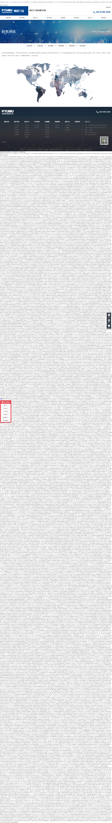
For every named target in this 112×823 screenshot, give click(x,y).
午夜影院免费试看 (86, 403)
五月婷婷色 (87, 675)
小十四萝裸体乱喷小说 (61, 248)
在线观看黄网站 (107, 557)
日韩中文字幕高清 (43, 510)
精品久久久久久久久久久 (26, 399)
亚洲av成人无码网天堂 (43, 569)
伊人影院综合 (22, 348)
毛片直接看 (97, 197)
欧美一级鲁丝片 (77, 568)
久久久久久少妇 (87, 361)
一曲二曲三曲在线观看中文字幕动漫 (90, 189)
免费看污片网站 (92, 166)
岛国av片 (85, 172)
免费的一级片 (32, 613)
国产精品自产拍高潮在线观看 (46, 346)
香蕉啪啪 (62, 387)
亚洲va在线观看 (24, 710)
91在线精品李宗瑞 (24, 741)
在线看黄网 (90, 233)
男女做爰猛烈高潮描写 (6, 361)
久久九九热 (53, 217)
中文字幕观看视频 (7, 438)
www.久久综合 (92, 414)
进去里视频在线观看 (13, 357)
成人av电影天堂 (97, 233)
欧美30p (42, 236)
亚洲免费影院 (94, 618)
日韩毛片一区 (84, 529)
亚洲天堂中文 (25, 401)
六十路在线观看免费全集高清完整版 (69, 331)
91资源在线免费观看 (20, 276)
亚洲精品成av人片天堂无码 (64, 607)
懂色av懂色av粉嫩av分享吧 (42, 159)
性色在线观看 (37, 287)
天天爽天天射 (64, 191)
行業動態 (67, 127)
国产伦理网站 (95, 295)
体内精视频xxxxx (106, 269)
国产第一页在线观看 (84, 382)
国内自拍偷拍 (80, 253)
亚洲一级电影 (46, 251)
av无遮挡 (91, 708)
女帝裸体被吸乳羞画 (18, 367)
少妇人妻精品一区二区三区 (80, 203)
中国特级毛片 (86, 323)
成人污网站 (79, 641)
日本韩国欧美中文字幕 (79, 766)
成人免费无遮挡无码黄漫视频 (35, 752)
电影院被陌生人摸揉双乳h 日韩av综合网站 (27, 292)
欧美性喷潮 (34, 398)
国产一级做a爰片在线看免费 (97, 644)
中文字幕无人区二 (54, 474)
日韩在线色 (44, 205)
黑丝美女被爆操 (48, 660)
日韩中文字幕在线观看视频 (98, 544)
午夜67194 (81, 198)
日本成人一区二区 (107, 303)
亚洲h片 (39, 188)
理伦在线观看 (36, 283)
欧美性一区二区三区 (20, 696)
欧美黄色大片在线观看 (96, 170)
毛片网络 (79, 493)
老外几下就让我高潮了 (75, 325)
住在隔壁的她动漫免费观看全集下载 (36, 669)
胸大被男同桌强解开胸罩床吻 (15, 279)
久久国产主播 (98, 381)
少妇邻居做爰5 (94, 418)
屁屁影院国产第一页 (55, 780)
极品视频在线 (19, 713)
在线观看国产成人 (18, 242)
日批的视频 (17, 694)
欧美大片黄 (44, 420)
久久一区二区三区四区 (83, 256)
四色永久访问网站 (21, 655)
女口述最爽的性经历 (105, 629)
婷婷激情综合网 (11, 769)
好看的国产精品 (36, 200)
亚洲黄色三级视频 (9, 742)
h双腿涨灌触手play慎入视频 (21, 188)
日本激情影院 (71, 385)
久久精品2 (53, 669)
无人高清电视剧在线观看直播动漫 (22, 393)
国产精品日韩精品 (49, 156)
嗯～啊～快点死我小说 (32, 348)
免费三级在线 (67, 619)
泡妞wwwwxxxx (52, 593)
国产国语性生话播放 (33, 278)
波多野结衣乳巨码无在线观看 (28, 250)
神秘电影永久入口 (92, 225)
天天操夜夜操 (82, 376)
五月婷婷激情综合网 (15, 281)
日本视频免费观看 (60, 593)
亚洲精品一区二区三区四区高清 (52, 214)
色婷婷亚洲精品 (17, 219)
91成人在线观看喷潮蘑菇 (85, 357)
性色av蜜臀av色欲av (98, 178)
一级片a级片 (11, 611)
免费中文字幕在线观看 (81, 233)
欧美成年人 (68, 398)
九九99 (8, 376)
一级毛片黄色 (71, 209)
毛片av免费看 (12, 669)
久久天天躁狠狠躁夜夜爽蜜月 (66, 322)
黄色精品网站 (82, 725)
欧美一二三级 (3, 750)
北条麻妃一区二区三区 (79, 306)
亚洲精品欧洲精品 (42, 278)
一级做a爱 (106, 181)
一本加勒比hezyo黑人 (87, 491)
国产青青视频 (92, 264)
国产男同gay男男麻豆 (8, 178)
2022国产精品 (27, 371)
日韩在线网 (24, 273)
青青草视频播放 (26, 496)
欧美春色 (3, 650)
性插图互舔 (24, 245)
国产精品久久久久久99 (14, 760)
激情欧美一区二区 (15, 382)
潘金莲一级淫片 (8, 170)
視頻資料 (57, 121)
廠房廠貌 (17, 134)
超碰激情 (101, 627)
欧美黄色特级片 (56, 267)
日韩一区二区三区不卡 (73, 482)
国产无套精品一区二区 (71, 551)
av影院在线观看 (11, 166)
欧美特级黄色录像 (95, 420)
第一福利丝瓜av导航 (90, 763)
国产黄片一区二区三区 (106, 214)
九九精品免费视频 (103, 610)
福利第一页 (52, 262)
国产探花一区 (68, 504)
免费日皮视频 (21, 440)
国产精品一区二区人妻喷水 (103, 426)
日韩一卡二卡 (53, 554)
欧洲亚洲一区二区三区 (72, 158)
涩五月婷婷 (26, 652)
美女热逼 (40, 468)
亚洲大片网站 (10, 696)
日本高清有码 (92, 343)
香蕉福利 (48, 189)
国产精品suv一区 (6, 234)
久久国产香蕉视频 (20, 166)
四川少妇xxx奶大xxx (11, 169)
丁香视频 (59, 166)
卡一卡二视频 (65, 304)
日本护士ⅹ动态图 (63, 610)
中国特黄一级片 (9, 671)
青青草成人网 (80, 318)
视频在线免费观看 (54, 159)
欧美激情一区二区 (99, 231)
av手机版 (50, 756)
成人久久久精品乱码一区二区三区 (53, 194)
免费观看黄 (90, 216)
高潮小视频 (34, 382)
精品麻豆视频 (86, 654)
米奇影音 (31, 303)
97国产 (56, 551)
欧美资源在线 (78, 191)
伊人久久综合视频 (61, 767)
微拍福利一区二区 (49, 571)
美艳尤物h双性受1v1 (26, 281)
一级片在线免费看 (93, 387)
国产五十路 (92, 286)
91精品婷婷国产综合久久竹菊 (41, 303)
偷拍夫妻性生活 (78, 197)
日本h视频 (5, 312)
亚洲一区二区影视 (105, 351)
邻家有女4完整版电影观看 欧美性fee (28, 396)
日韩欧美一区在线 (90, 222)
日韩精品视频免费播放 (34, 415)
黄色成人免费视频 (74, 183)
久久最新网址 (32, 186)
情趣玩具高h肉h (30, 314)
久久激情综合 (44, 300)
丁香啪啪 (50, 677)
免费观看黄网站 (104, 420)
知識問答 (67, 130)
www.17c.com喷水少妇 (88, 301)
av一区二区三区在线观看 (26, 289)
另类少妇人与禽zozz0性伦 (81, 708)
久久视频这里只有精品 (105, 163)
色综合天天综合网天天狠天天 (91, 566)
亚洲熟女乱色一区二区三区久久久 (99, 632)
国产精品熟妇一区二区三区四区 (50, 376)
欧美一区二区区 (35, 222)
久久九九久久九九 (6, 203)
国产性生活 (29, 702)
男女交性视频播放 (9, 599)
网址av (83, 202)
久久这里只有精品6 (71, 434)
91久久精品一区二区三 (38, 234)
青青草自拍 (6, 381)
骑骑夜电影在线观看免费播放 (21, 178)
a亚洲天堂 (70, 337)
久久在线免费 (79, 719)
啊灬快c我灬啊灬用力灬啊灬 (84, 353)
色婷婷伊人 (28, 551)
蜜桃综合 (86, 624)
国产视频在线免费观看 (26, 234)
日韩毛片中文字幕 (92, 312)
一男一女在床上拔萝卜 (13, 208)
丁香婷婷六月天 (85, 459)
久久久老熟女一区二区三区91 (97, 585)
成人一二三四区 (73, 735)
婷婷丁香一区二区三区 (38, 451)
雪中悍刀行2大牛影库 (23, 495)
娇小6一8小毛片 (72, 166)
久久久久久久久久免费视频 (62, 336)
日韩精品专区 (76, 599)
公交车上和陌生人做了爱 (24, 621)
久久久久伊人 (70, 242)
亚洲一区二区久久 (96, 546)
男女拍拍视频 (100, 251)
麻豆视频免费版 (21, 406)
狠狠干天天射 (43, 183)
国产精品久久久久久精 (99, 191)
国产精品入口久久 (16, 449)
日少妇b (42, 649)
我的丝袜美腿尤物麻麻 (28, 421)
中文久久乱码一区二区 (90, 501)
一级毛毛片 (34, 568)
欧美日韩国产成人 (8, 526)
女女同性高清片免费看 (64, 279)
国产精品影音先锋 (65, 633)
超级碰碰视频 (86, 317)
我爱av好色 (62, 350)
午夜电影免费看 (32, 446)
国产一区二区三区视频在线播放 (66, 306)
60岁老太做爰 (28, 576)
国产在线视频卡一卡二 (57, 763)
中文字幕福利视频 (68, 208)
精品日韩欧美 (89, 178)
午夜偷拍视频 (102, 456)
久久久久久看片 (35, 733)
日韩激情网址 (104, 451)
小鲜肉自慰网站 (105, 230)
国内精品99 (81, 339)
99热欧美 (53, 621)
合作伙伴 (37, 127)
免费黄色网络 (52, 373)
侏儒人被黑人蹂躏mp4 (61, 375)
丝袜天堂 (26, 198)
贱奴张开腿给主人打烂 (73, 300)
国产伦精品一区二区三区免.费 (103, 342)
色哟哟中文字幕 (94, 323)
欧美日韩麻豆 (3, 166)
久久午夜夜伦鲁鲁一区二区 (52, 167)
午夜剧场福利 (9, 393)
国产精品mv (66, 222)
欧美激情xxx (79, 471)
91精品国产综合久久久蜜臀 (91, 261)
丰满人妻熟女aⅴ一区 (54, 604)
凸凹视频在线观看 (43, 558)
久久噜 (85, 664)
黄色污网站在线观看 (90, 223)
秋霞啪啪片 (24, 449)
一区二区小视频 (53, 671)
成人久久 (93, 717)
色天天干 (18, 423)
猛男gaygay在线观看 (42, 284)
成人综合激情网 (49, 173)
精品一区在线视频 (9, 392)
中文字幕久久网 (12, 454)
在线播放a (15, 588)
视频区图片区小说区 (70, 477)
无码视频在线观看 (81, 744)
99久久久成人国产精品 (36, 226)
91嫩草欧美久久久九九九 (33, 236)
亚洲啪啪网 (60, 237)
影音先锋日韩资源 (11, 758)
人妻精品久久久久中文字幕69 (87, 368)
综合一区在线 (104, 220)
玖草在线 (23, 340)
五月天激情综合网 (37, 367)
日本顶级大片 (44, 315)
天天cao (60, 558)
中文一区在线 (101, 225)
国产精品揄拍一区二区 (23, 183)
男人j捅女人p (72, 474)
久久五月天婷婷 (23, 477)
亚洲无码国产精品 (68, 730)
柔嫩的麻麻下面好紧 (38, 750)
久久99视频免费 (102, 312)
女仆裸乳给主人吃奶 (7, 340)
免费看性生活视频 (16, 245)
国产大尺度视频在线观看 (96, 624)
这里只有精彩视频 (88, 332)
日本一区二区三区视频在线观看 (76, 409)
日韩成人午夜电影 (33, 346)
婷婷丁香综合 (76, 560)
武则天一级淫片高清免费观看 (10, 621)
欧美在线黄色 (66, 269)
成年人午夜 (25, 240)
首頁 (98, 31)
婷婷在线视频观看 (74, 178)
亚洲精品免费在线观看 (70, 647)
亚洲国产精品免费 (20, 544)
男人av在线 (69, 410)
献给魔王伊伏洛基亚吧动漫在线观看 (67, 443)
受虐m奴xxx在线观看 (102, 253)
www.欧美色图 (78, 245)
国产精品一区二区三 (103, 560)
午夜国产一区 (79, 750)
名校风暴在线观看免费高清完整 (59, 295)
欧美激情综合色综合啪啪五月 (20, 351)
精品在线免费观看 (86, 457)
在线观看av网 (50, 158)
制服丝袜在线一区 (75, 713)
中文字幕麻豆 (79, 632)
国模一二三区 (27, 242)
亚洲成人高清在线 (50, 572)
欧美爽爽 (48, 777)
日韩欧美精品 (92, 284)
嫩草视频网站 (25, 643)
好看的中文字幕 (44, 421)
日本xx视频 (44, 543)
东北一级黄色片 (46, 699)
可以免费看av (78, 442)
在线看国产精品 (24, 331)
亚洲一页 (91, 417)
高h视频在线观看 (84, 329)
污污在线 (37, 443)
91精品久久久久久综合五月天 (54, 304)
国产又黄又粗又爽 (22, 633)
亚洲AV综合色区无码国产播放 (8, 699)
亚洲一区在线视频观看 (102, 192)
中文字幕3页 (21, 217)
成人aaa (77, 515)
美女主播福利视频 (69, 262)
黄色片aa (63, 393)
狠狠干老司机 (30, 674)
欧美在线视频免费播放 (15, 206)
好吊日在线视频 (86, 287)
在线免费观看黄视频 (36, 661)
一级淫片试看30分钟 (49, 281)
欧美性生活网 (13, 332)
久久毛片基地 (68, 738)
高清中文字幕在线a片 (62, 311)
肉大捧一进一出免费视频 (88, 445)
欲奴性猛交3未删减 (58, 301)
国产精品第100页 (105, 180)
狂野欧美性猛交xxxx (60, 572)
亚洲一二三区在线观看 (36, 481)
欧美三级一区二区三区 (17, 223)
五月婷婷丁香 (104, 457)
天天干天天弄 (49, 318)
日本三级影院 (54, 286)
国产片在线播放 (84, 385)
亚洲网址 (20, 635)
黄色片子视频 (73, 256)
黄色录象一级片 (65, 169)
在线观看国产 (102, 382)
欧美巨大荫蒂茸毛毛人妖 (18, 184)
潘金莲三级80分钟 (71, 351)
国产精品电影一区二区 (42, 212)
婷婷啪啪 (107, 544)
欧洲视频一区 (9, 188)
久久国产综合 (44, 677)
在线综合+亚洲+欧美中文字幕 (43, 515)
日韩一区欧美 (47, 477)
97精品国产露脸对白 (39, 259)
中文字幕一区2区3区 (61, 202)
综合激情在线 (65, 632)
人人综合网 (28, 647)
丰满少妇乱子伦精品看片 (10, 548)
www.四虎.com (99, 222)
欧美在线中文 (48, 590)
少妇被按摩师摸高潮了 (42, 488)
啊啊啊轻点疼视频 (23, 269)
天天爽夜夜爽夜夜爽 (9, 442)
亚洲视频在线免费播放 (20, 414)
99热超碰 (19, 548)
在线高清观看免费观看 (68, 217)
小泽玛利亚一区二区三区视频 (8, 192)
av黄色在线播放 (94, 560)
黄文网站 (2, 558)
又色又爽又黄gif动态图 (48, 175)
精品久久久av (36, 351)
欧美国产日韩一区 (34, 334)
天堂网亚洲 (73, 432)
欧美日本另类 (43, 557)
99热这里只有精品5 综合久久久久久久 (26, 304)
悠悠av (79, 195)
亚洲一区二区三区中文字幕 (97, 463)
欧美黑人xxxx (103, 177)
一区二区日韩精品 (64, 340)
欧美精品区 (99, 543)
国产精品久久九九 (53, 303)
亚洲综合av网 (75, 644)
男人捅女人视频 (49, 293)
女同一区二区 (55, 719)
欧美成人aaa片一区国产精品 (60, 258)
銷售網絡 (108, 31)
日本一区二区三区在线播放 (85, 364)
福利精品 (34, 719)
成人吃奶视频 (72, 760)
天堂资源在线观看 (81, 226)
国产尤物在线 (94, 158)
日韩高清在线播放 (69, 245)
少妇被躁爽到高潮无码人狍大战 (17, 226)
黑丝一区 (64, 675)
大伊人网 (84, 537)
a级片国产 (26, 270)
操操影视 (71, 446)
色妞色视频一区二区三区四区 (24, 261)
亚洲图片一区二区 (48, 466)
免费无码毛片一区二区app (93, 376)
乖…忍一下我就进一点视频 (6, 491)
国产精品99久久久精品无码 (103, 613)
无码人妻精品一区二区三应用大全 (44, 276)
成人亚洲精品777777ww (72, 290)
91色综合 (61, 186)
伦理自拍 (79, 384)
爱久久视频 (67, 317)
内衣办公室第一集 (62, 519)
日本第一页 (8, 256)
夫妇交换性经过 (71, 309)
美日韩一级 (17, 289)
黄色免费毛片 (28, 208)
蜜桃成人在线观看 (28, 256)
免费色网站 (98, 256)
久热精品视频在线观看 (96, 287)
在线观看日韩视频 (74, 279)
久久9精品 (2, 368)
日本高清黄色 (47, 519)
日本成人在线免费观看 (82, 423)
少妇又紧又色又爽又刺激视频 (102, 308)
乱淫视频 (12, 431)
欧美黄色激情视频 (60, 663)
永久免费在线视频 (89, 208)
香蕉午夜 (81, 180)
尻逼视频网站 (29, 166)
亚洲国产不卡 (54, 298)
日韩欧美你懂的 (52, 424)
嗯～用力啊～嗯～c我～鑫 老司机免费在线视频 (66, 161)
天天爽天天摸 (78, 457)
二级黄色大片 (79, 354)
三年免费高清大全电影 (27, 424)
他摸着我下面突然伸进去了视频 (14, 412)
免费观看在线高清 (97, 643)
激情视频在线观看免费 (43, 513)
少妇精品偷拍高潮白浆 (56, 348)
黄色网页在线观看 (58, 557)
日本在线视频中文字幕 (42, 658)
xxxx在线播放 (95, 161)
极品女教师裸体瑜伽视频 (19, 287)
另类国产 (90, 169)
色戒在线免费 (53, 273)
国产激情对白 (70, 755)
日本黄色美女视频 (106, 749)
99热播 (12, 177)
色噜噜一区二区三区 (52, 462)
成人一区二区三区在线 (44, 361)
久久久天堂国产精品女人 (65, 163)
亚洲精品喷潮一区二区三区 (91, 395)
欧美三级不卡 (21, 259)
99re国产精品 (18, 240)
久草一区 (58, 460)
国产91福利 (20, 566)
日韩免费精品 (14, 686)
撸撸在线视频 (17, 272)
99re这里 (54, 209)
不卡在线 (57, 639)
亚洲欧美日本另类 (86, 245)
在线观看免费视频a (30, 418)
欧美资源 (97, 493)
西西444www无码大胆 (60, 281)
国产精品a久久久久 (5, 605)
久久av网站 (25, 415)
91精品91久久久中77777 (104, 705)
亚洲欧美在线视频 (13, 381)
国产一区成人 (11, 315)
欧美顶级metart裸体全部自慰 (65, 244)
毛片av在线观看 (76, 398)
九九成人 (97, 451)
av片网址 (96, 370)
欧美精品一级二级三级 (18, 510)
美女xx (63, 234)
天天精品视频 (96, 780)
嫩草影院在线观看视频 (39, 432)
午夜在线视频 (107, 393)
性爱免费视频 (59, 357)
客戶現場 (37, 125)
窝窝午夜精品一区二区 (43, 474)
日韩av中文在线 (25, 175)
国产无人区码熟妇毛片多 (42, 387)
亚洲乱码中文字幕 (13, 353)
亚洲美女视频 (58, 354)
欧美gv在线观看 (21, 443)
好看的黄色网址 (106, 392)
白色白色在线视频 (24, 267)
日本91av (100, 389)
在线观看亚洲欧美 (42, 203)
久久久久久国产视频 (79, 446)
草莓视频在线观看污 (74, 778)
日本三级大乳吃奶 (4, 212)
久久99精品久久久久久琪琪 (14, 435)
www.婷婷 (6, 730)
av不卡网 (75, 710)
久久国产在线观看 (41, 198)
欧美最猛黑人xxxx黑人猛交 (49, 770)
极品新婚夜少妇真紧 (21, 563)
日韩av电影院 (61, 398)
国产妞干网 (88, 373)
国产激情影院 (72, 437)
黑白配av (35, 337)
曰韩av (78, 220)
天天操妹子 (81, 763)
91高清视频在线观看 (47, 166)
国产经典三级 (93, 336)
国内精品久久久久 (88, 473)
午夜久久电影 (80, 760)
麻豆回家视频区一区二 (85, 214)
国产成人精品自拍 (86, 672)
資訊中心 (67, 121)
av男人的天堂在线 (46, 552)
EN (109, 7)
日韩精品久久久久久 (46, 209)
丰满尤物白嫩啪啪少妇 (96, 379)
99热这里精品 (3, 292)
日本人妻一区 (46, 599)
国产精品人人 (25, 616)
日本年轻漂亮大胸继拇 (62, 523)
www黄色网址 (8, 569)
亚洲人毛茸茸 (58, 278)
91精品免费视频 (96, 373)
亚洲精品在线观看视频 (94, 195)
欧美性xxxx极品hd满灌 (49, 426)
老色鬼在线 (50, 225)
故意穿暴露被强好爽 (100, 286)
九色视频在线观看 (90, 647)
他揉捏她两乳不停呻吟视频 (82, 264)
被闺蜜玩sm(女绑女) (78, 164)
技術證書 (82, 46)
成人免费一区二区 (15, 234)
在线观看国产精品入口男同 (101, 582)
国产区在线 (61, 716)
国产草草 (2, 211)
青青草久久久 (73, 332)
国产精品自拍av (12, 457)
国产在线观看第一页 (54, 387)
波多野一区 (14, 258)
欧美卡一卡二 (85, 325)
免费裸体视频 (23, 699)
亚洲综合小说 (107, 717)
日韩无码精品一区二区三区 (53, 265)
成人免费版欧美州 (34, 378)
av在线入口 (88, 184)
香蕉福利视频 (49, 308)
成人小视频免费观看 (11, 368)
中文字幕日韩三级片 (26, 502)
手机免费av (8, 558)
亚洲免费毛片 (96, 625)
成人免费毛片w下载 (96, 675)
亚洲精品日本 (57, 169)
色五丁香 (30, 601)
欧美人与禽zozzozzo (16, 724)
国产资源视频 (95, 412)
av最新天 (30, 403)
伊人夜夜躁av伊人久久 (68, 197)
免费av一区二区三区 (90, 292)
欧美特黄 (85, 175)
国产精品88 (85, 415)
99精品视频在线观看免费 (95, 498)
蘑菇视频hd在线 (42, 396)
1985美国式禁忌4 (4, 250)
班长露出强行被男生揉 (61, 385)
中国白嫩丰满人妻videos (72, 364)
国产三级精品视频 (89, 240)
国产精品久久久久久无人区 (90, 565)
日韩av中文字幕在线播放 (55, 409)
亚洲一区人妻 (105, 521)
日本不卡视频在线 (64, 456)
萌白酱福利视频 (101, 264)
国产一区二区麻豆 (80, 518)
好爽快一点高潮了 (57, 293)
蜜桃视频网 (82, 178)
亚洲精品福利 (34, 474)
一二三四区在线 (55, 211)
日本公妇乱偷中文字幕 (38, 375)
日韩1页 (35, 399)
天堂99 (46, 389)
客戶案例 (37, 121)
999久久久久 (13, 406)
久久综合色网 (66, 622)
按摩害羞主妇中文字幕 (64, 577)
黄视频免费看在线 (40, 507)
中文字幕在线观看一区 (56, 777)
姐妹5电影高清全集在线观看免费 (20, 361)
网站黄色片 (93, 689)
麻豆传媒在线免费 (79, 477)
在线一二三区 (61, 251)
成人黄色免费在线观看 (35, 163)
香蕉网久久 (20, 156)
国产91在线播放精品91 (44, 348)
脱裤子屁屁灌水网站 (100, 641)
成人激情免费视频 (57, 173)
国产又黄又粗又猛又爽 (51, 192)
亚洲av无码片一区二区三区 (28, 429)
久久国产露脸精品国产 (97, 255)
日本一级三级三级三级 (88, 289)
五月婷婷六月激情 (105, 574)
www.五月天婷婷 (67, 247)
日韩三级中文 (16, 399)
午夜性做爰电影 (44, 702)
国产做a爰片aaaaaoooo (70, 741)
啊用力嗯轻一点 (82, 710)
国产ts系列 (82, 295)
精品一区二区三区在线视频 (72, 180)
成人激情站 (60, 736)
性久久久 (6, 756)
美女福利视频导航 (103, 618)
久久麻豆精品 (25, 560)
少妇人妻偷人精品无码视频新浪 (35, 273)
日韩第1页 (93, 244)
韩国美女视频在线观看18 (104, 385)
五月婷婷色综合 (44, 200)
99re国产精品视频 (45, 231)
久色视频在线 (17, 702)
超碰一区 (4, 498)
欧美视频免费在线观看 (40, 493)
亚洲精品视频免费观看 (18, 731)
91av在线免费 (61, 364)
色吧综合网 (79, 523)
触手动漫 (93, 354)
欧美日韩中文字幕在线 (17, 339)
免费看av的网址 (90, 532)
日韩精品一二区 (58, 181)
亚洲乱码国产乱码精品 (68, 156)
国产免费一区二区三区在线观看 (101, 491)
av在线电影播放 (25, 646)
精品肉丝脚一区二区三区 (102, 512)
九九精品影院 (62, 389)
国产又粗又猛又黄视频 (36, 376)
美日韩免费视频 (80, 579)
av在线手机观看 (63, 228)
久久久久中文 (56, 466)
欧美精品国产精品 (83, 466)
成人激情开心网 (88, 242)
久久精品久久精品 (28, 158)
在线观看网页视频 (46, 328)
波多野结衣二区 (43, 301)
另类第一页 (81, 691)
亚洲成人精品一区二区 (83, 630)
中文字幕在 (57, 668)
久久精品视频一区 (75, 678)
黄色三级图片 (78, 309)
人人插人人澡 (86, 677)
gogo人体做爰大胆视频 (34, 293)
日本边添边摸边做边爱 (96, 700)
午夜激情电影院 (11, 719)
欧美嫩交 (14, 389)
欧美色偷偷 (54, 560)
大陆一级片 (91, 197)
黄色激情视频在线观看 (30, 217)
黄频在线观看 (35, 320)
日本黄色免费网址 (75, 761)
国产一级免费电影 (25, 590)
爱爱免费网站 (99, 496)
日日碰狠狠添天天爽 (58, 222)
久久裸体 (104, 256)
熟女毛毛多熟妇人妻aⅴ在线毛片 (94, 421)
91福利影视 (86, 571)
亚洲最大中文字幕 (44, 403)
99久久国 (43, 462)
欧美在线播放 (64, 591)
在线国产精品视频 (21, 379)
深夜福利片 (76, 337)
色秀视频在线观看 (50, 202)
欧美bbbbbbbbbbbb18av (103, 577)
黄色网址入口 (57, 393)
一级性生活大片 (50, 594)
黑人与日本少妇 (29, 287)
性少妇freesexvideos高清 (85, 538)
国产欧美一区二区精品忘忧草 (103, 239)
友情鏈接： (4, 142)
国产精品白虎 (10, 216)
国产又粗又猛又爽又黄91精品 (58, 172)
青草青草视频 (87, 622)
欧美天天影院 (64, 267)
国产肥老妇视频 (58, 346)
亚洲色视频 (71, 401)
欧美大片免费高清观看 (11, 156)
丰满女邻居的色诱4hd (35, 484)
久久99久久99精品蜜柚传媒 (74, 608)
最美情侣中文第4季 (92, 484)
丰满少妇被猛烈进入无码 (41, 487)
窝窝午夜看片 (18, 415)
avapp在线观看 (102, 325)
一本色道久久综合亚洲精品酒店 (51, 750)
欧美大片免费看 (25, 181)
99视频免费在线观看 (75, 222)
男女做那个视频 (47, 255)
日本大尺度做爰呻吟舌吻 (95, 390)
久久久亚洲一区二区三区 (49, 379)
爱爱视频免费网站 (72, 590)
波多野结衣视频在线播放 (46, 485)
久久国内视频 (35, 192)
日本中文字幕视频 (85, 692)
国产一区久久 (68, 491)
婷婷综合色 (8, 677)
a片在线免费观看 (8, 465)
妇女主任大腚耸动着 (48, 686)
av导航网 (101, 604)
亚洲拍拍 (45, 367)
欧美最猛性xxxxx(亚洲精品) (96, 459)
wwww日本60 (99, 206)
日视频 (48, 491)
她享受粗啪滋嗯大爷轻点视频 (41, 362)
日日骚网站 (29, 340)
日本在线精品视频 (103, 295)
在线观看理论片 (107, 167)
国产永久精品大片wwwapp (16, 622)
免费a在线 (14, 328)
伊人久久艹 (10, 694)
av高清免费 (62, 459)
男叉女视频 (24, 574)
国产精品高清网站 (17, 446)
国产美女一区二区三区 (80, 156)
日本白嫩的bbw (20, 158)
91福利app (22, 733)
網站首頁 (6, 121)
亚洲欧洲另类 (14, 666)
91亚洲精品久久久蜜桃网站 (96, 265)
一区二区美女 (88, 438)
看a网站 (55, 574)
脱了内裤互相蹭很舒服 (66, 308)
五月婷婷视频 (49, 356)
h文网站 (99, 504)
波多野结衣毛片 (108, 636)
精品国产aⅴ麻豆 (103, 761)
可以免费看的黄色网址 (78, 208)
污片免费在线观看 (38, 597)
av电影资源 (74, 205)
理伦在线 (64, 538)
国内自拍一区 (100, 554)
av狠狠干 (15, 524)
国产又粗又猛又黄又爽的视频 (74, 202)
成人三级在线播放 (71, 392)
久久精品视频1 (12, 552)
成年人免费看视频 (53, 362)
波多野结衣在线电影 (30, 680)
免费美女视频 (60, 384)
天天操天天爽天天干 (43, 322)
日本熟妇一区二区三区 (12, 778)
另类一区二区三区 (34, 183)
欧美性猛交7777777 (62, 769)
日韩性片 (94, 186)
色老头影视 (7, 471)
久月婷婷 (89, 669)
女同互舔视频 (83, 482)
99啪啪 (18, 699)
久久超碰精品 (67, 216)
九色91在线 (56, 597)
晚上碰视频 (24, 373)
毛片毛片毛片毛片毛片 (7, 470)
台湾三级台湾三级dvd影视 (24, 353)
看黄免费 (37, 370)
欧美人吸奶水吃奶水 (97, 357)
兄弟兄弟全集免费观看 (16, 401)
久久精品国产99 (104, 189)
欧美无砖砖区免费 (102, 356)
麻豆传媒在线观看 (107, 345)
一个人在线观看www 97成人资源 (56, 471)
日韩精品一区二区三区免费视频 (51, 206)
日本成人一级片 (36, 371)
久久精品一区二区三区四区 (82, 328)
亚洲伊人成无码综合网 (50, 463)
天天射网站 (79, 255)
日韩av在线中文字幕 (6, 233)
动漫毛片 (12, 608)
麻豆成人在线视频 (102, 588)
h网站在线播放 (15, 677)
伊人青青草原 (66, 326)
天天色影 (73, 361)
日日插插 (84, 191)
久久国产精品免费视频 (64, 452)
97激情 (63, 725)
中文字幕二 (66, 175)
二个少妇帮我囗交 (43, 549)
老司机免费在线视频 (22, 457)
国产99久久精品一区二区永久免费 (26, 286)
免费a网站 (48, 526)
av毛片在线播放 (22, 325)
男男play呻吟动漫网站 (84, 331)
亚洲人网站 (16, 661)
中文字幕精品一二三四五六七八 (70, 173)
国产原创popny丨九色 (75, 418)
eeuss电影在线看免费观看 (28, 767)
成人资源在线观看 (55, 191)
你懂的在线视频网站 (83, 225)
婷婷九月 (81, 566)
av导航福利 (31, 240)
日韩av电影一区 (15, 466)
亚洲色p (12, 242)
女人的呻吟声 (58, 406)
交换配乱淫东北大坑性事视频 (26, 290)
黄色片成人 (11, 342)
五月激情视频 (99, 267)
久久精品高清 (100, 481)
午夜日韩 (34, 212)
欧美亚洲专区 (72, 211)
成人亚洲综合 (34, 322)
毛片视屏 (11, 516)
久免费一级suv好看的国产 (85, 259)
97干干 (31, 423)
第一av (98, 340)
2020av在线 (106, 337)
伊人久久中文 (78, 401)
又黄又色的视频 (87, 471)
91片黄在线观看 (7, 378)
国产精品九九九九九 (11, 448)
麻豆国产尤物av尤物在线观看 (71, 259)
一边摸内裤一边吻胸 (75, 278)
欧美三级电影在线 (98, 212)
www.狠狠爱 (62, 440)
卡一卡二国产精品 (47, 597)
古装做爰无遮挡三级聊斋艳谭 (44, 713)
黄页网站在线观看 (58, 488)
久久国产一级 (75, 745)
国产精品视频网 (73, 239)
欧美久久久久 (7, 245)
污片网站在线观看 (82, 312)
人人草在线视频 (40, 177)
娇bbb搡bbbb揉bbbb (34, 643)
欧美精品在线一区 (78, 289)
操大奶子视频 (40, 568)
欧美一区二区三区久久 (30, 184)
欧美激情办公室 (36, 731)
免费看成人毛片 (9, 535)
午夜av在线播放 (66, 395)
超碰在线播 (44, 340)
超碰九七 (75, 345)
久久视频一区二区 (11, 292)
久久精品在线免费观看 (10, 195)
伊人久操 (43, 290)
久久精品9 (31, 362)
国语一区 (2, 529)
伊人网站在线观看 (87, 309)
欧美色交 (15, 633)
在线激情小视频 (7, 278)
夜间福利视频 (74, 236)
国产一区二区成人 (51, 738)
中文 (107, 7)
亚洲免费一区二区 (53, 322)
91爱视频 (40, 272)
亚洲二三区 (43, 491)
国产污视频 (21, 247)
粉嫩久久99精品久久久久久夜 (64, 560)
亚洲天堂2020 (98, 445)
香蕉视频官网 (85, 534)
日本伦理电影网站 (24, 466)
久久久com (79, 361)
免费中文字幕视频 (62, 543)
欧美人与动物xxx (29, 532)
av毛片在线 (51, 452)
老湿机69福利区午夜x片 (76, 304)
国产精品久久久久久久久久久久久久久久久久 (31, 220)
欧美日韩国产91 (69, 627)
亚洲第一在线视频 (42, 275)
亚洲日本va (77, 217)
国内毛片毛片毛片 (106, 421)
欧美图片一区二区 (24, 346)
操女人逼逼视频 (28, 156)
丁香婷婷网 (37, 167)
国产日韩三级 (63, 629)
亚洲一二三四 (19, 714)
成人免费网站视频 (32, 449)
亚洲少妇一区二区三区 (90, 251)
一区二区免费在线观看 (17, 320)
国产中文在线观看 (30, 264)
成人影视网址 (21, 417)
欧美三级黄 (13, 471)
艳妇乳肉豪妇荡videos (84, 177)
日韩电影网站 (93, 334)
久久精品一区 (83, 639)
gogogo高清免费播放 (87, 621)
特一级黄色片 (32, 521)
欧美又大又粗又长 (31, 414)
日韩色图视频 (61, 188)
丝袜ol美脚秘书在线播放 (36, 175)
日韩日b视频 (38, 622)
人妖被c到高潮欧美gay (89, 342)
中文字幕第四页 (98, 482)
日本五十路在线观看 (58, 772)
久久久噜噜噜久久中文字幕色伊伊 (67, 696)
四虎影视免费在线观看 (39, 611)
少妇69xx (26, 164)
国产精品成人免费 (92, 487)
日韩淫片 (90, 703)
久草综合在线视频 (21, 236)
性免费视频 (14, 474)
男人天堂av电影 (4, 240)
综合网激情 (55, 279)
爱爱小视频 (27, 284)
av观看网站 (50, 309)
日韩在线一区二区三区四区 (69, 220)
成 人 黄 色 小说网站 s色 (75, 414)
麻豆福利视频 (60, 404)
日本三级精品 (43, 283)
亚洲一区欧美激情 (67, 770)
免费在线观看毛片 (37, 770)
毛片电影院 (64, 337)
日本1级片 (5, 683)
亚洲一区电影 (84, 772)
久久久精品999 (60, 463)
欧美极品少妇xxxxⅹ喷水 (29, 387)
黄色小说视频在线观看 (39, 244)
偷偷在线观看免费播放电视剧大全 (93, 303)
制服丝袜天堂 (6, 222)
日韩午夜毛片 (24, 736)
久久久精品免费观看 (104, 410)
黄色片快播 (80, 200)
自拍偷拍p (100, 699)
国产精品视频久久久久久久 (17, 576)
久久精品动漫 (88, 339)
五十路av (50, 205)
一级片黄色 (22, 208)
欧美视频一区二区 (98, 663)
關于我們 (16, 121)
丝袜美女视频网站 (6, 389)
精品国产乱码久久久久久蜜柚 (12, 519)
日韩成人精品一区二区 (104, 772)
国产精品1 (26, 368)
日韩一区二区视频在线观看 (19, 301)
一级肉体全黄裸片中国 (64, 219)
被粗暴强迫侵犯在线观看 (89, 702)
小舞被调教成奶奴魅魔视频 (69, 781)
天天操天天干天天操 (34, 180)
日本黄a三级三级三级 (93, 727)
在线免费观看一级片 (82, 434)
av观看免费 (48, 295)
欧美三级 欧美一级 (43, 297)
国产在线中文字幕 (28, 703)
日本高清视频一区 (18, 462)
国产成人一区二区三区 (17, 445)
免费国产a (49, 415)
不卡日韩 (73, 399)
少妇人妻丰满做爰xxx (17, 451)
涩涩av (67, 459)
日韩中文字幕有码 (85, 334)
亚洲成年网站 (31, 769)
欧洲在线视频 (105, 300)
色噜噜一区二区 (62, 403)
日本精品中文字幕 (38, 566)
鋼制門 (27, 137)
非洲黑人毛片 (49, 269)
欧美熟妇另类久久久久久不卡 (32, 774)
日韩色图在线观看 (19, 682)
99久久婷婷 (37, 465)
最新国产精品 (40, 181)
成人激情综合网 (54, 403)
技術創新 (29, 46)
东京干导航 (49, 432)
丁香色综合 (57, 728)
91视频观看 (47, 401)
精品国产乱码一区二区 (49, 406)
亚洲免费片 (66, 423)
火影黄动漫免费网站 (61, 370)
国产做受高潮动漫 (13, 325)
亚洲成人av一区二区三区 (40, 540)
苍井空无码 (17, 177)
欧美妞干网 (70, 248)
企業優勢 (102, 31)
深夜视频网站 (100, 778)
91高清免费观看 (44, 370)
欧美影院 (41, 378)
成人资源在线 (28, 328)
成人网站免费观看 (85, 340)
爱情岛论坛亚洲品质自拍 (44, 172)
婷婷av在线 (79, 390)
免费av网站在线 (105, 315)
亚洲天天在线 (106, 357)
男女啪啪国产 (72, 320)
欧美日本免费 (74, 198)
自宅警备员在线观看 (20, 315)
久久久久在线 (72, 579)
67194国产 (29, 301)
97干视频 (6, 272)
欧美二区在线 (22, 501)
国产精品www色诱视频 (13, 331)
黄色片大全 (90, 203)
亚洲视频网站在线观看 (83, 650)
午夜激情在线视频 (65, 276)
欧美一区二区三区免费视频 (63, 312)
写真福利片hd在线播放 (50, 607)
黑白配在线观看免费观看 (6, 167)
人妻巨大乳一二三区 (37, 685)
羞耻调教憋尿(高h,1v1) (25, 262)
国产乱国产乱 (105, 216)
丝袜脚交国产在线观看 (102, 298)
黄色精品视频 (37, 608)
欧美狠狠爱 (97, 479)
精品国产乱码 (53, 767)
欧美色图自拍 (105, 696)
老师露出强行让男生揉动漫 (78, 159)
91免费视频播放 (87, 488)
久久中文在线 (18, 214)
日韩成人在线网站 (105, 721)
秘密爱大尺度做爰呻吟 (27, 597)
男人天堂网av (97, 661)
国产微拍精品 (7, 443)
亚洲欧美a (34, 353)
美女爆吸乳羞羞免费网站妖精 (104, 599)
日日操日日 (25, 460)
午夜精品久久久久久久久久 (56, 216)
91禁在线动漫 (38, 749)
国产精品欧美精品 (91, 183)
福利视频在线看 (87, 164)
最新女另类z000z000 (52, 577)
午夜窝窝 (80, 212)
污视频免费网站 (94, 452)
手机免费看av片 (86, 476)
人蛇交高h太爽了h (35, 641)
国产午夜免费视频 (102, 415)
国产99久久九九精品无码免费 (95, 649)
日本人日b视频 (81, 240)
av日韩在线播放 (50, 537)
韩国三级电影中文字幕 (53, 315)
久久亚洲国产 (80, 731)
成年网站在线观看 (31, 763)
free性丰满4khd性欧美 (60, 431)
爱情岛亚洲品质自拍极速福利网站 (59, 451)
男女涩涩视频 (107, 572)
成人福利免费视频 (34, 727)
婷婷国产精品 (87, 632)
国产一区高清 (97, 375)
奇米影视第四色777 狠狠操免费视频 (30, 233)
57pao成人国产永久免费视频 (54, 700)
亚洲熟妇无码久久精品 (83, 237)
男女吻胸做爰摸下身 (37, 502)
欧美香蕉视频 (29, 170)
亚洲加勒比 (28, 649)
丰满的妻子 (72, 671)
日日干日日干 (76, 593)
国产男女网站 (83, 569)
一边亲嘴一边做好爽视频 (102, 501)
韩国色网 (33, 251)
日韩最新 (24, 214)
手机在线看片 (28, 761)
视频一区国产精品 (53, 558)
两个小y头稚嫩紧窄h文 (10, 236)
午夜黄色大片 (42, 320)
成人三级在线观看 (6, 314)
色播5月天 (86, 297)
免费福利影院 (27, 223)
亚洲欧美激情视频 (82, 205)
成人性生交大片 (64, 167)
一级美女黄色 (23, 529)
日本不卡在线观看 (58, 613)
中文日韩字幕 (69, 365)
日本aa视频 (52, 354)
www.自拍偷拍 (24, 658)
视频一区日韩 (85, 286)
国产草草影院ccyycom (15, 502)
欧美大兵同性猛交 (59, 571)
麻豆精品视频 (41, 359)
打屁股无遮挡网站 (26, 298)
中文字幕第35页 (89, 739)
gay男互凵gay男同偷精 (36, 247)
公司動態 (67, 125)
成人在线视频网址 (47, 247)
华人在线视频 (60, 465)
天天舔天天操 (81, 735)
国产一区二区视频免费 (67, 334)
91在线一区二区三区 (75, 499)
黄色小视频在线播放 (42, 711)
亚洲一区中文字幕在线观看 (73, 685)
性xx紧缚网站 (78, 534)
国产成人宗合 (22, 203)
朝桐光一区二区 (95, 248)
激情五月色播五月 (56, 509)
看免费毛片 (81, 161)
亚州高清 (23, 177)
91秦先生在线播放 (78, 301)
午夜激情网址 (27, 300)
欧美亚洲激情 (17, 365)
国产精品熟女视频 (77, 677)
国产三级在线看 (13, 685)
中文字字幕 (99, 304)
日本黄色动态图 (17, 237)
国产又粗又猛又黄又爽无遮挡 (30, 445)
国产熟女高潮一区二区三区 (24, 507)
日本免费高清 (39, 312)
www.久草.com (99, 399)
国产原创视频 (36, 403)
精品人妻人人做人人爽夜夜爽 (100, 205)
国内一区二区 (53, 312)
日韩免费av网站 (98, 276)
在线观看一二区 (6, 177)
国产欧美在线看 (32, 675)
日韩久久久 (27, 629)
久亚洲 (97, 244)
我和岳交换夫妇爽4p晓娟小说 (24, 202)
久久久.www (31, 460)
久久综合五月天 (86, 393)
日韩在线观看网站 (77, 476)
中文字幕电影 (103, 739)
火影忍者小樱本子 (74, 326)
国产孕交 (54, 166)
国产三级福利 (35, 339)
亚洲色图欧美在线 (6, 320)
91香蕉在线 (41, 390)
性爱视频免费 (15, 290)
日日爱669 (90, 205)
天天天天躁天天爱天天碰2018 (29, 775)
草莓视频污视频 (84, 247)
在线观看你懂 (35, 265)
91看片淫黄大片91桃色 (35, 437)
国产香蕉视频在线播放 (45, 164)
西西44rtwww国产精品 (55, 381)
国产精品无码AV (14, 476)
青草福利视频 (96, 611)
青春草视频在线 (5, 379)
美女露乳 (92, 317)
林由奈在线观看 (76, 247)
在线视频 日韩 (6, 632)
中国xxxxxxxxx (19, 727)
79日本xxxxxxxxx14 (50, 359)
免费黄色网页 (6, 431)
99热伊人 (76, 552)
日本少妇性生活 (66, 509)
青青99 (46, 747)
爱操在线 (4, 297)
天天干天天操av (62, 434)
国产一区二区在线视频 (8, 772)
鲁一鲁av (81, 552)
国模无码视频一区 (57, 476)
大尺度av (24, 543)
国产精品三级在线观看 (85, 549)
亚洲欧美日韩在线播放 (77, 565)
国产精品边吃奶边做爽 (82, 507)
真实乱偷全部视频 (104, 244)
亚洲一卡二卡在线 (94, 177)
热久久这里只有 (95, 403)
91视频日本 (98, 223)
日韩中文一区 (108, 231)
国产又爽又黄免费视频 (23, 180)
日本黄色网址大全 (95, 180)
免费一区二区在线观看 (89, 543)
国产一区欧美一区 (74, 214)
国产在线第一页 (15, 256)
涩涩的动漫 (11, 711)
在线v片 (5, 318)
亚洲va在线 (27, 568)
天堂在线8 (2, 328)
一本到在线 (21, 585)
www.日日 (97, 230)
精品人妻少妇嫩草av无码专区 (94, 226)
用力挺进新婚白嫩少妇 (55, 630)
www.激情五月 (15, 173)
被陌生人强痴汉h (23, 404)
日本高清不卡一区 (33, 482)
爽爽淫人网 (32, 560)
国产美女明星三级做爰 (94, 175)
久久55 (72, 674)
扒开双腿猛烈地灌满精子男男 (98, 318)
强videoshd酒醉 (88, 198)
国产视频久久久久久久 (8, 303)
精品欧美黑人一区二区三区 (69, 348)
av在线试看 (46, 680)
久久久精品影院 (57, 429)
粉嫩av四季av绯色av (41, 184)
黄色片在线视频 (41, 675)
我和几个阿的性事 (42, 412)
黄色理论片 (74, 775)
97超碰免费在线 (99, 725)
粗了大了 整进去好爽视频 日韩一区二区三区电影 (26, 470)
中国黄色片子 (25, 484)
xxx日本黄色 (66, 183)
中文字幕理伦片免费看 (54, 521)
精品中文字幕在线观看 (77, 521)
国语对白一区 (39, 414)
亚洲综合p (30, 244)
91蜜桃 (82, 270)
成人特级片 (64, 242)
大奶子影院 (82, 292)
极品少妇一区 (14, 440)
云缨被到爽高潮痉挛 (46, 608)
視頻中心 (57, 125)
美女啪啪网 (105, 304)
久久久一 (81, 555)
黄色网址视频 (36, 761)
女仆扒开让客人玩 (38, 466)
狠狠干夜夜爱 (74, 668)
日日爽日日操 (36, 189)
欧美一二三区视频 (106, 381)
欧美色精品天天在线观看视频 (63, 678)
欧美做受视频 (83, 315)
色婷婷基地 (44, 431)
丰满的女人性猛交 (92, 504)
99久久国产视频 (5, 736)
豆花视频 (50, 222)
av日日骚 (102, 412)
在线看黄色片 (52, 237)
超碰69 (72, 509)
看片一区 (104, 498)
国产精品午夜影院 (90, 320)
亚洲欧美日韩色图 (74, 269)
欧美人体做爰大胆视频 (22, 527)
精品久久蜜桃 (87, 354)
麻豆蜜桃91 (52, 504)
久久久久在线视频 (46, 635)
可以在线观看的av (104, 479)
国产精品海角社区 (103, 273)
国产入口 (78, 777)
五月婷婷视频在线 (79, 242)
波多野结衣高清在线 (39, 256)
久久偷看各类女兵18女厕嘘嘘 (103, 398)
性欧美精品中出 (43, 424)
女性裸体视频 (65, 499)
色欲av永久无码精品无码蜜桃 (19, 308)
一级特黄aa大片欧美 (101, 650)
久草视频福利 (60, 184)
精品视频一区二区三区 (44, 345)
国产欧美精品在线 (103, 172)
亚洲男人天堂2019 (82, 169)
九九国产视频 (33, 181)
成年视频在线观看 (79, 223)
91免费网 (88, 518)
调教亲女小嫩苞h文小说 (34, 722)
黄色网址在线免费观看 (43, 760)
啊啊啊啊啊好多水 (87, 730)
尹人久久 (32, 197)
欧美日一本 (58, 657)
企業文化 (17, 127)
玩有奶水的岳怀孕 (70, 697)
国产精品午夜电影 (99, 524)
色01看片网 (108, 669)
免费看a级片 (24, 395)
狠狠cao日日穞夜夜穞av (18, 565)
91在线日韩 (28, 200)
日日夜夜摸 (94, 361)
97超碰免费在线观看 (11, 655)
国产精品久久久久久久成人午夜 (40, 208)
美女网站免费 (44, 535)
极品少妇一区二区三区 (97, 633)
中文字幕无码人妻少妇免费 (88, 697)
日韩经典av (9, 248)
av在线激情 (94, 747)
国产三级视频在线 (74, 554)
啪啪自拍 (6, 516)
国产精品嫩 (30, 619)
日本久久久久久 (54, 250)
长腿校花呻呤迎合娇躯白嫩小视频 (50, 440)
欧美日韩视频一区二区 (84, 158)
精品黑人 (7, 529)
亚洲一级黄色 (33, 198)
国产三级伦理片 (57, 756)
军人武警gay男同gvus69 (38, 156)
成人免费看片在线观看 (63, 437)
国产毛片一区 (72, 423)
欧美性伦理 (3, 615)
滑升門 (27, 127)
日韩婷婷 (95, 758)
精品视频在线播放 (68, 184)
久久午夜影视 (31, 331)
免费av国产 (3, 423)
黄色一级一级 (59, 256)
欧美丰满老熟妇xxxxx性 (19, 774)
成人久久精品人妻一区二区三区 (54, 183)
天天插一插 (85, 390)
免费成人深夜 (82, 183)
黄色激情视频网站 (45, 731)
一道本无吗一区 (22, 332)
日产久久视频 (39, 646)
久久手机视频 (66, 682)
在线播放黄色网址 (102, 371)
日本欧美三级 (106, 267)
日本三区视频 (12, 364)
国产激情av (91, 404)
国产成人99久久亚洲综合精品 (33, 332)
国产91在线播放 (38, 314)
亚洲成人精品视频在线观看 (32, 544)
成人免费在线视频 (55, 605)
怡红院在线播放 (107, 255)
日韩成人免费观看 (62, 273)
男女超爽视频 (83, 326)
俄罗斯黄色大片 (88, 731)
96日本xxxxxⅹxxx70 (64, 320)
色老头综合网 (69, 371)
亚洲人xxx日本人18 (93, 247)
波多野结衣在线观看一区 (53, 195)
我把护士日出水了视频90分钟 (74, 286)
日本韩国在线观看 (92, 217)
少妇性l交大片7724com (102, 688)
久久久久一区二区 (78, 342)
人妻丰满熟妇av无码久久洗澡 (10, 286)
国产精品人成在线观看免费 (98, 164)
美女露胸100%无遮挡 (7, 549)
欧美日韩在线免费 (72, 774)
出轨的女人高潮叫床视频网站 (75, 724)
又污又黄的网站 (66, 775)
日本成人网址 (63, 264)
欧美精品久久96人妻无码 (78, 163)
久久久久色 (46, 237)
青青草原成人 (92, 440)
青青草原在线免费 (43, 170)
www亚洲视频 (66, 558)
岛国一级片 (96, 332)
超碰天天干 (78, 440)
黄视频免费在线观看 (35, 541)
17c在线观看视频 (79, 395)
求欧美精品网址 (66, 657)
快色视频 (92, 173)
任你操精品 (77, 699)
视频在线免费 (101, 334)
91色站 (42, 293)
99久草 (29, 685)
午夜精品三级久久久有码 (6, 557)
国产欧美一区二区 (106, 775)
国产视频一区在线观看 (21, 403)
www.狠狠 (32, 741)
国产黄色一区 (53, 220)
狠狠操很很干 (3, 601)
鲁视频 (26, 490)
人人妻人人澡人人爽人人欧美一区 (46, 230)
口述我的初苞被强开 (70, 471)
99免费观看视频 (30, 259)
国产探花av (78, 697)
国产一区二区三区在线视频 (56, 513)
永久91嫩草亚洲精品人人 (21, 516)
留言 (109, 326)
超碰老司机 (105, 619)
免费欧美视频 (3, 200)
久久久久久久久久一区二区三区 (51, 272)
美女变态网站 (80, 753)
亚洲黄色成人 (32, 689)
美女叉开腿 (42, 579)
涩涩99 (30, 228)
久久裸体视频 (26, 376)
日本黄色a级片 (66, 354)
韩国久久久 (85, 219)
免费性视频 (37, 279)
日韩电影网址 (9, 289)
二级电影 (31, 465)
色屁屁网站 (27, 668)
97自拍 (24, 264)
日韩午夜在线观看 (52, 437)
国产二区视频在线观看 (22, 228)
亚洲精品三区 (69, 281)
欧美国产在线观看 (95, 220)
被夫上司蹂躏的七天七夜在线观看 (31, 329)
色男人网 (89, 283)
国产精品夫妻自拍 (89, 733)
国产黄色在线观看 (80, 251)
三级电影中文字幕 (32, 258)
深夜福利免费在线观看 (52, 203)
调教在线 (37, 509)
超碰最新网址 (63, 604)
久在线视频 (56, 686)
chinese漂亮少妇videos (105, 733)
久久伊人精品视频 (50, 655)
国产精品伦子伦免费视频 (45, 242)
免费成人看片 (105, 276)
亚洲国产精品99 (67, 189)
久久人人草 (92, 297)
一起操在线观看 (61, 192)
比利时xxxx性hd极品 (11, 463)
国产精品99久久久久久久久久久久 (82, 509)
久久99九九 (104, 473)
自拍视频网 (48, 375)
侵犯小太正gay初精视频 (102, 183)
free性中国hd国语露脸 (84, 336)
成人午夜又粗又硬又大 (9, 485)
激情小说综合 (8, 367)
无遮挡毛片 (52, 332)
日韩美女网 (65, 368)
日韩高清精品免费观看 (5, 449)
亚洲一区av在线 (38, 354)
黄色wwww (46, 312)
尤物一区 (41, 173)
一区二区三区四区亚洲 (18, 438)
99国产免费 (10, 326)
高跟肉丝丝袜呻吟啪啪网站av (89, 580)
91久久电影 (43, 248)
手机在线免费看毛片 (88, 396)
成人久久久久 (49, 178)
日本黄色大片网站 (16, 378)
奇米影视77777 (61, 212)
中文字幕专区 (31, 311)
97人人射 (53, 255)
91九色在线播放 (32, 395)
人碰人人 (81, 495)
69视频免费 (18, 175)
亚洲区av (40, 554)
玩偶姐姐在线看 (9, 537)
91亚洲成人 (3, 289)
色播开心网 (47, 273)
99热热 (13, 544)
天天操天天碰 (82, 686)
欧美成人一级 (56, 276)
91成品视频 (8, 328)
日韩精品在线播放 (81, 293)
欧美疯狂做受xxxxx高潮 (79, 627)
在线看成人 (67, 198)
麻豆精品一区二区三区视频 (20, 255)
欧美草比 (56, 186)
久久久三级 (16, 557)
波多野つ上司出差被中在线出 (21, 434)
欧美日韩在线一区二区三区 (66, 170)
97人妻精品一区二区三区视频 (7, 273)
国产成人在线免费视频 (13, 275)
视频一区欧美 (62, 527)
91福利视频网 (96, 315)
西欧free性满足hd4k (105, 707)
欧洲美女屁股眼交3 (38, 384)
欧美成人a (42, 764)
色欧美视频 (50, 576)
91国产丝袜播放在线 (28, 566)
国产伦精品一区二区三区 (11, 555)
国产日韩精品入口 (96, 432)
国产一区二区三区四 (81, 496)
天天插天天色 (107, 644)
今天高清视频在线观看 (50, 256)
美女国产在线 (34, 621)
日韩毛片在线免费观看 (53, 170)
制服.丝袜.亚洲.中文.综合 (12, 490)
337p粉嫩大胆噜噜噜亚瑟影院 (94, 293)
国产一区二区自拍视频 (35, 627)
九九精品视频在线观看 (92, 322)
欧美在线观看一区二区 (13, 477)
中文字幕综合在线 (23, 613)
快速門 (27, 125)
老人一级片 (3, 216)
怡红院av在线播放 (102, 484)
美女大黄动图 (97, 473)
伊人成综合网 (58, 499)
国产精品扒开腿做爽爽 (28, 610)
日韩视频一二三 (65, 200)
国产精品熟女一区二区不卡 (95, 655)
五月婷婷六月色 (36, 473)
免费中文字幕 (77, 403)
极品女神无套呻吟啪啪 (96, 392)
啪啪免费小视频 (59, 643)
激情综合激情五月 (55, 624)
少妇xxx (45, 481)
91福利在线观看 (54, 382)
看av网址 (14, 443)
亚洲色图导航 (64, 493)
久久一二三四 (62, 290)
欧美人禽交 (18, 273)
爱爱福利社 (106, 236)
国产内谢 (27, 237)
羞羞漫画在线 (17, 395)
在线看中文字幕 (104, 373)
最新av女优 (19, 421)
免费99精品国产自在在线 (89, 688)
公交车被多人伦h (28, 462)
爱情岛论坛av (10, 297)
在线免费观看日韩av (36, 629)
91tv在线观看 (61, 376)
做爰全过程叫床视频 (96, 443)
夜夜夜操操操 (105, 515)
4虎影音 (31, 466)
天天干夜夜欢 (71, 362)
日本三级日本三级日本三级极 (57, 491)
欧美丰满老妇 (18, 691)
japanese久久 (94, 353)
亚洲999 (47, 395)
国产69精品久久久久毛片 (98, 350)
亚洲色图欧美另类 (42, 714)
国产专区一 (45, 418)
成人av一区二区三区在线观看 (77, 558)
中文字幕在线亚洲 (59, 259)
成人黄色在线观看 (49, 181)
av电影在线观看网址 (65, 750)
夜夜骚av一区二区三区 (17, 334)
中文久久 (101, 258)
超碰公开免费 (106, 445)
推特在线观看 (52, 657)
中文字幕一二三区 (20, 518)
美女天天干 (26, 197)
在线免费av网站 (97, 216)
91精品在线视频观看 (71, 733)
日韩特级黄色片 (52, 702)
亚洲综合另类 (104, 432)
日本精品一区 (50, 708)
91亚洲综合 (57, 297)
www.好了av (63, 284)
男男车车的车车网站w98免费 (104, 378)
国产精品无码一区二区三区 (74, 417)
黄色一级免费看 (41, 395)
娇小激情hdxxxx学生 (17, 688)
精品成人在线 (107, 367)
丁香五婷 (41, 477)
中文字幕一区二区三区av (40, 158)
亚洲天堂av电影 (78, 621)
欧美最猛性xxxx (22, 498)
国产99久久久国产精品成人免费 (46, 161)
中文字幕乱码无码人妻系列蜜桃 (38, 548)
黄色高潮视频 (31, 529)
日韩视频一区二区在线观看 (43, 317)
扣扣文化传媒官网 (56, 314)
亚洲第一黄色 (68, 465)
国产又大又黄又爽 (65, 668)
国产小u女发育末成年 (90, 766)
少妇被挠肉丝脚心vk (21, 231)
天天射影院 (12, 403)
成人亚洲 (11, 462)
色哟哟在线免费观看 (12, 601)
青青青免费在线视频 (33, 572)
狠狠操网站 (101, 331)
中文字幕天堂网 (105, 529)
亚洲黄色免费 (39, 239)
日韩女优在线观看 (66, 635)
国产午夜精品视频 (43, 490)
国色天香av (46, 496)
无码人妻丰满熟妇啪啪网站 (69, 602)
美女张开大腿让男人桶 (74, 340)
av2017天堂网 (21, 579)
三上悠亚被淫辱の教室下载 (12, 191)
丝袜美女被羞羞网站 (71, 275)
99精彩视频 (6, 622)
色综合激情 (8, 329)
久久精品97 (93, 650)
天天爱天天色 (105, 339)
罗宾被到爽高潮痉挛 (69, 328)
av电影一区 (92, 256)
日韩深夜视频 (13, 479)
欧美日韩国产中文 (16, 708)
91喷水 (94, 367)
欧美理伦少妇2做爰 (43, 538)
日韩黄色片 (13, 362)
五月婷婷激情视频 (14, 269)
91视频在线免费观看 (25, 382)
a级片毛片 (33, 758)
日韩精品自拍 (4, 331)
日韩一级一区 (46, 554)
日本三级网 (28, 719)
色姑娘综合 (51, 549)
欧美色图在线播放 (81, 216)
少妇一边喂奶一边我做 (25, 781)
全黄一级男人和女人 (53, 300)
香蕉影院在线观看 (85, 435)
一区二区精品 (7, 258)
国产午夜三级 (5, 226)
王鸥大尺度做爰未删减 (22, 454)
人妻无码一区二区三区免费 (33, 644)
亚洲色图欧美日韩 (20, 283)
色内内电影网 (6, 672)
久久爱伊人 (79, 664)
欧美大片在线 (97, 775)
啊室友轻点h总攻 (37, 328)
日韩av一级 (99, 521)
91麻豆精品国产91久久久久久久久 (47, 233)
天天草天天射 (105, 292)
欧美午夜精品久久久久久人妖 (43, 286)
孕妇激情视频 (48, 509)
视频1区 (13, 276)
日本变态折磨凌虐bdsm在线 (46, 339)
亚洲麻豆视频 (69, 593)
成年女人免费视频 (96, 574)
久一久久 (31, 354)
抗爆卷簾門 (27, 134)
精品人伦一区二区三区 (31, 753)
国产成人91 (84, 669)
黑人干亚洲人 (101, 156)
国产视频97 (87, 253)
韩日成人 (31, 694)
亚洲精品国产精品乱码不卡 (55, 753)
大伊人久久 (88, 604)
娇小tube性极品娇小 (42, 304)
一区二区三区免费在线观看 (105, 158)
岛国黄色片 (62, 639)
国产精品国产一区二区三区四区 (39, 195)
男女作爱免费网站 (18, 326)
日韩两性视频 (71, 513)
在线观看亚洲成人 (55, 412)
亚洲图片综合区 (42, 364)
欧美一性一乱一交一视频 (72, 177)
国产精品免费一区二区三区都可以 (89, 699)
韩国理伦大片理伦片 (21, 485)
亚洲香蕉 (54, 242)
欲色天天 (14, 566)
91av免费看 (31, 622)
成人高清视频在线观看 (87, 663)
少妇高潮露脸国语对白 (101, 502)
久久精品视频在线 (70, 350)
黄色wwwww (8, 456)
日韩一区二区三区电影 (46, 279)
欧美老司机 (26, 334)
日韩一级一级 (56, 745)
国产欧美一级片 (39, 417)
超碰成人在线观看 (57, 269)
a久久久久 (75, 725)
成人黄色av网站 (49, 334)
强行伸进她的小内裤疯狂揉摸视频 (49, 188)
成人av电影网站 (68, 571)
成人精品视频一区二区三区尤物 (24, 389)
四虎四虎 (77, 186)
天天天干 (3, 169)
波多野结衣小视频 (71, 449)
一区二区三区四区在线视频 (88, 231)
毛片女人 (47, 615)
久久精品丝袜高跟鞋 (66, 205)
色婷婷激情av (49, 683)
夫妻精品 (37, 739)
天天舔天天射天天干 (64, 382)
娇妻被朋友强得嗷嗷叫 (79, 248)
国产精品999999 (52, 460)
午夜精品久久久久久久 (98, 200)
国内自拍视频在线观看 (106, 329)
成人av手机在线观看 (25, 216)
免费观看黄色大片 (26, 219)
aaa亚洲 (60, 220)
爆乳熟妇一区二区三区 (62, 758)
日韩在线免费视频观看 (77, 510)
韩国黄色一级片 (26, 222)
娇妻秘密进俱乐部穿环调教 (85, 629)
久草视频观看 (48, 244)
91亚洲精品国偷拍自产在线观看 (56, 487)
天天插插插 (43, 189)
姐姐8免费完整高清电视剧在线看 (61, 178)
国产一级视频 (84, 703)
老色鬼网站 (76, 368)
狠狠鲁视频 (73, 777)
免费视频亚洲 (69, 710)
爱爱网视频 (45, 354)
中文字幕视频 (61, 554)
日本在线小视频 (68, 487)
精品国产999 (3, 202)
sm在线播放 (90, 610)
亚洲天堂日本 (31, 699)
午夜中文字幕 (41, 524)
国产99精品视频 (14, 551)
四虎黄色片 (67, 231)
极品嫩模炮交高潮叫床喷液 (15, 610)
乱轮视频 (10, 661)
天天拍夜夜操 (48, 365)
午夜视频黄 (8, 513)
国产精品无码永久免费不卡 (105, 460)
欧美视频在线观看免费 (63, 638)
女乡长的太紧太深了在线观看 (96, 466)
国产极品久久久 (77, 588)
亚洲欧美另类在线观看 (14, 220)
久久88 (88, 234)
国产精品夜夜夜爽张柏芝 (78, 481)
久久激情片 (38, 205)
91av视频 (50, 329)
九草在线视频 (107, 200)
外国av (23, 745)
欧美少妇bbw (81, 239)
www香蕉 (23, 384)
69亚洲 (7, 685)
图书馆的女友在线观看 (55, 253)
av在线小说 (23, 170)
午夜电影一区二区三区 (91, 337)
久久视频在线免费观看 (38, 228)
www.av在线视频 (85, 722)
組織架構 (17, 130)
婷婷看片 (37, 240)
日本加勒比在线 (37, 166)
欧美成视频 (100, 685)
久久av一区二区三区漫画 (24, 664)
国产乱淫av (21, 476)
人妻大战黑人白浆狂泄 (57, 741)
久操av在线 (84, 283)
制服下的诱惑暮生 (6, 717)
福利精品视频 (106, 170)
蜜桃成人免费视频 (15, 233)
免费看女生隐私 (93, 311)
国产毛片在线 (87, 719)
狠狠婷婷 (79, 537)
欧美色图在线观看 (107, 476)
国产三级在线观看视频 (44, 298)
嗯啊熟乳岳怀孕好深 (103, 429)
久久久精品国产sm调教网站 (99, 465)
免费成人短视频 (74, 357)
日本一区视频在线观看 (88, 212)
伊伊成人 (25, 293)
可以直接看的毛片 (103, 418)
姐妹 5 (29, 574)
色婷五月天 (98, 519)
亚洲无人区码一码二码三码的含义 (15, 409)
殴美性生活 (74, 240)
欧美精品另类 (6, 597)
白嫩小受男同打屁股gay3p (101, 368)
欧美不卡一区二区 (78, 730)
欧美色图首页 (17, 298)
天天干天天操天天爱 (23, 357)
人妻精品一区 (43, 473)
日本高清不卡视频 (75, 535)
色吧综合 (77, 555)
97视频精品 (35, 161)
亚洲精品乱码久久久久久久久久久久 (44, 169)
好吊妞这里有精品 (21, 604)
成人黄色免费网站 (55, 482)
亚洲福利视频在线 (35, 315)
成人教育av (102, 387)
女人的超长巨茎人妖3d (50, 311)
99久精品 (65, 209)
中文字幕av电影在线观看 (16, 582)
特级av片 (43, 618)
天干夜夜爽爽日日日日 (85, 424)
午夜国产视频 (60, 231)
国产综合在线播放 (14, 398)
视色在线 (77, 262)
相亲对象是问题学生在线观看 (81, 387)
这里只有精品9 (72, 493)
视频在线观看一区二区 (52, 320)
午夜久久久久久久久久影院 (78, 421)
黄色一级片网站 (64, 599)
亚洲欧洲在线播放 (4, 766)
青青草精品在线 (90, 756)
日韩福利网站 (73, 577)
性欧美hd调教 (49, 524)
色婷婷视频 (55, 219)
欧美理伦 (73, 231)
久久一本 (8, 184)
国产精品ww (38, 440)
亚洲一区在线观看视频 (9, 424)
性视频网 (83, 222)
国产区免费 (38, 434)
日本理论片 (22, 499)
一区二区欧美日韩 (80, 524)
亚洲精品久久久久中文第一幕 (73, 742)
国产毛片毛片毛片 (71, 604)
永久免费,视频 (23, 722)
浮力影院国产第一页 (65, 339)
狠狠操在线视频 (87, 544)
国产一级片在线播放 (53, 717)
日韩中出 (67, 580)
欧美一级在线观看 (47, 239)
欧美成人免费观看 (99, 240)
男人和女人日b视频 (98, 181)
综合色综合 (81, 188)
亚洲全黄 (75, 237)
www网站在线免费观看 (105, 326)
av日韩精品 (51, 488)
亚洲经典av (61, 580)
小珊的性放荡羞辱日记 (13, 749)
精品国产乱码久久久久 (42, 530)
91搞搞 (44, 683)
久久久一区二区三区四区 (40, 633)
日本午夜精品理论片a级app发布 (88, 279)
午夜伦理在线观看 (57, 541)
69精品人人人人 (103, 317)
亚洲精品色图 (51, 278)
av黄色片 (83, 398)
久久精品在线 (108, 191)
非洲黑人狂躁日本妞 (75, 303)
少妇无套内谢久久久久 (105, 198)
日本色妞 (15, 579)
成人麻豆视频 (38, 197)
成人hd (52, 234)
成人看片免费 (46, 382)
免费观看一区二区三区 (98, 242)
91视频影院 (99, 297)
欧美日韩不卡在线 (71, 353)
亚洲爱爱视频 (66, 674)
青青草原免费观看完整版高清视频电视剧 (53, 223)
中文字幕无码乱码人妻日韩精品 (74, 172)
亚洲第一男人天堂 (71, 524)
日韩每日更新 (34, 297)
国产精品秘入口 (81, 604)
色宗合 (46, 435)
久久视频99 (60, 702)
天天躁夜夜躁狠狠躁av (43, 399)
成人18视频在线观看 (29, 279)
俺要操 (52, 459)
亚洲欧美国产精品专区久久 (87, 209)
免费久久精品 (33, 691)
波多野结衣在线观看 (28, 683)
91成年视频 (56, 239)
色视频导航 (48, 675)
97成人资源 (57, 516)
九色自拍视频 (52, 404)
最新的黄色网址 (34, 267)
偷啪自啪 (85, 197)
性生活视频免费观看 (57, 247)
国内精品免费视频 (26, 206)
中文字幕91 (74, 607)
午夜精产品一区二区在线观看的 (42, 632)
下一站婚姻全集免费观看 (97, 510)
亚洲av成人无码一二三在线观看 (101, 428)
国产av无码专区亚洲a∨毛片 (20, 370)
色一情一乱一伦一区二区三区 (103, 272)
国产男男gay (35, 647)
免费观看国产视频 (99, 228)
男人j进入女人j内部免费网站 (7, 164)
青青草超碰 (76, 683)
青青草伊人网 (8, 309)
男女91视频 (33, 707)
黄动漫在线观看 (90, 744)
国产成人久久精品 (6, 466)
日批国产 (21, 490)
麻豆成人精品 (34, 549)
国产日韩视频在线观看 (49, 357)
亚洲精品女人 (39, 446)
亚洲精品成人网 (36, 326)
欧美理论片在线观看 (30, 518)
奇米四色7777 (96, 169)
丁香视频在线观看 (86, 770)
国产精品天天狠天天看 (39, 365)
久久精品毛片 (78, 755)
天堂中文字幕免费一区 (97, 672)
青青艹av (64, 756)
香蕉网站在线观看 (99, 346)
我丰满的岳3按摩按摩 (80, 587)
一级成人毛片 (39, 476)
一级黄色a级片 (69, 683)
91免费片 (33, 312)
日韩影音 (106, 186)
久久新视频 (19, 424)
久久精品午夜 (3, 390)
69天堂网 (84, 548)
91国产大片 (49, 454)
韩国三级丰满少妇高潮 (8, 298)
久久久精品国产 (86, 523)
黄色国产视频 (63, 158)
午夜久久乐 (77, 692)
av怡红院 (56, 459)
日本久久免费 (40, 295)
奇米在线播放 (28, 677)
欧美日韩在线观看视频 (28, 660)
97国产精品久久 (20, 761)
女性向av (36, 170)
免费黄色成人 (7, 375)
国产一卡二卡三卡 (28, 385)
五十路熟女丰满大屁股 (53, 284)
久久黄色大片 (65, 414)
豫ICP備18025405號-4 (75, 149)
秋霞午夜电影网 (45, 253)
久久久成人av (30, 370)
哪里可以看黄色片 (50, 585)
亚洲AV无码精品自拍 (18, 300)
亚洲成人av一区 (62, 524)
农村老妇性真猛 (31, 336)
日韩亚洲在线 (42, 265)
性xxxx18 (55, 524)
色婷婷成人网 (57, 493)
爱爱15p (55, 365)
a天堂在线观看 (38, 635)
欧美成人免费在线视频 (36, 306)
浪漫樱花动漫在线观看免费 (31, 639)
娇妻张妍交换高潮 (38, 747)
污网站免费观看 (30, 318)
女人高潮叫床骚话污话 (25, 407)
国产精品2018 (102, 353)
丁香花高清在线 (4, 159)
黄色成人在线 (94, 462)
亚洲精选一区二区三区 (85, 633)
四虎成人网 (59, 727)
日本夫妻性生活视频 (100, 404)
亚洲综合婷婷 (92, 328)
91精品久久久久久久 (62, 462)
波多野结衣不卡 (85, 742)
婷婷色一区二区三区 (16, 384)
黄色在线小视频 (87, 255)
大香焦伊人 (10, 371)
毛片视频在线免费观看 (52, 434)
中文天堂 (99, 278)
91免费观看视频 (65, 460)
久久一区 (76, 424)
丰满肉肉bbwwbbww (95, 692)
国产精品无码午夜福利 (81, 727)
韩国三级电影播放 (42, 337)
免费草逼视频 (89, 479)
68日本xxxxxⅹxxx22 (26, 312)
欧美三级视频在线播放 (92, 156)
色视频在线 (59, 217)
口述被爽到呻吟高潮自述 (36, 428)
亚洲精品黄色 (4, 346)
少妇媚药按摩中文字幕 (12, 247)
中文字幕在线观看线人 (56, 345)
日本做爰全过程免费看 (24, 398)
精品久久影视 (72, 473)
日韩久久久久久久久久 (97, 488)
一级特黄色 (57, 501)
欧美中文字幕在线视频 (37, 281)
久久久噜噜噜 (39, 680)
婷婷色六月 (93, 253)
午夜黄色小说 (21, 636)
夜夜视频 (110, 253)
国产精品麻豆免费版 (87, 428)
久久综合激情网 (47, 191)
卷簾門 (27, 130)
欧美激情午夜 (99, 167)
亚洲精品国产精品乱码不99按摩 (23, 192)
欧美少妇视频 (88, 159)
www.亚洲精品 (85, 417)
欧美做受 (71, 368)
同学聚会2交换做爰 (34, 361)
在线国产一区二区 (93, 219)
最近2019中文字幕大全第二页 (59, 417)
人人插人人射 (84, 635)
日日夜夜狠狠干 (43, 222)
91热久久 (54, 442)
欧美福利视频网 (58, 175)
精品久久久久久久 (30, 459)
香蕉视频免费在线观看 (61, 255)
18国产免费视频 (58, 156)
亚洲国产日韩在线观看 (29, 571)
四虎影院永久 (56, 591)
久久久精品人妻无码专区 (71, 359)
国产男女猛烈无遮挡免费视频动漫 (24, 253)
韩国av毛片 (71, 191)
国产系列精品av (57, 414)
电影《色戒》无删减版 (106, 359)
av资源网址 (19, 488)
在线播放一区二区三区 (16, 329)
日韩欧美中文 (89, 558)
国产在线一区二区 (87, 643)
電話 (109, 315)
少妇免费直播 (84, 498)
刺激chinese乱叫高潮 (26, 211)
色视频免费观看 (8, 284)
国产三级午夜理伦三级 (9, 158)
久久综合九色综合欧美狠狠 (42, 767)
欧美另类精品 (11, 283)
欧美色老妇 (84, 192)
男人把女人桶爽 (34, 657)
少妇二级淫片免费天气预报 (50, 664)
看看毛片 (13, 496)
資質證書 (72, 46)
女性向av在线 (7, 194)
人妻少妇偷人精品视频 (74, 230)
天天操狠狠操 (98, 431)
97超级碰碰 (55, 587)
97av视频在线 (35, 615)
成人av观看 (8, 429)
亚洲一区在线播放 (15, 267)
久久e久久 (2, 156)
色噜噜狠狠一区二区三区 (26, 189)
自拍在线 (92, 206)
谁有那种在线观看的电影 (98, 535)
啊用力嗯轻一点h (16, 225)
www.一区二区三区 (16, 429)
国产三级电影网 (17, 468)
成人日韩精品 (64, 728)
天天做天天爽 (68, 287)
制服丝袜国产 (25, 587)
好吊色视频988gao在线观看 (103, 328)
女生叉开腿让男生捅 (57, 635)
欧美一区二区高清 (49, 259)
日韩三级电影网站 (59, 262)
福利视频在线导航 (23, 172)
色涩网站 (25, 622)
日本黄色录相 (57, 549)
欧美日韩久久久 (52, 326)
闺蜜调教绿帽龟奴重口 (20, 392)
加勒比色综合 (54, 317)
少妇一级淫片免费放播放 (81, 258)
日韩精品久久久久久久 (98, 750)
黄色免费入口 (104, 169)
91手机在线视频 (62, 286)
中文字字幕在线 (89, 281)
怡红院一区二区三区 (81, 211)
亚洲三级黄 (9, 287)
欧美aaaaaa (62, 203)
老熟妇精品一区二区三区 (40, 385)
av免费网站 (87, 707)
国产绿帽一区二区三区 (88, 442)
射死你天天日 (33, 237)
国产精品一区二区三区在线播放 (93, 202)
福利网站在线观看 (30, 276)
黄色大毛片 (41, 456)
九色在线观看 (73, 596)
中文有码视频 (44, 332)
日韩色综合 (38, 543)
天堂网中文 (72, 658)
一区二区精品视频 (48, 457)
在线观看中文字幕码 (70, 663)
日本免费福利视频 (30, 209)
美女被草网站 (18, 608)
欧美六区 (10, 633)
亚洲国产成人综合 (16, 211)
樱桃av (9, 173)
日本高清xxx (9, 351)
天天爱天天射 (44, 580)
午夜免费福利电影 (13, 493)
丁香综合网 (102, 625)
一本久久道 (89, 625)
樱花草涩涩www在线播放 (91, 389)
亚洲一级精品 (95, 290)
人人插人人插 (97, 396)
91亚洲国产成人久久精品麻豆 (22, 431)
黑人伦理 (83, 379)
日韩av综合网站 (23, 173)
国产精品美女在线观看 (49, 343)
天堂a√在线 (59, 197)
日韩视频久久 (25, 700)
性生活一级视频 (103, 370)
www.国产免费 (73, 346)
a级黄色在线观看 (24, 350)
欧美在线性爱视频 (76, 463)
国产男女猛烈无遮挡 (77, 666)
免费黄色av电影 (77, 454)
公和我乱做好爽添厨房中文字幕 (8, 716)
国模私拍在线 (96, 198)
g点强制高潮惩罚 (82, 596)
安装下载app (5, 760)
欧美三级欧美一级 (101, 607)
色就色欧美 (109, 164)
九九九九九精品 (65, 314)
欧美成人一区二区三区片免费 (52, 236)
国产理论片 (75, 738)
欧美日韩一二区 (75, 270)
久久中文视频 (74, 682)
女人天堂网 (27, 409)
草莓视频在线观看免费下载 (23, 481)
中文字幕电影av (5, 462)
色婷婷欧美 (9, 752)
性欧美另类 (78, 462)
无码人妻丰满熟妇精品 (70, 234)
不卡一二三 (85, 588)
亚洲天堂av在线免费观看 (31, 756)
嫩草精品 (70, 164)
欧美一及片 (62, 410)
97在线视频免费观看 (69, 186)
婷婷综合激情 (104, 301)
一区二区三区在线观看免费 (12, 499)
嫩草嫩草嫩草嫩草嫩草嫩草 (15, 323)
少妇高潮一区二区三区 (68, 223)
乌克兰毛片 (43, 688)
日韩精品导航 (3, 477)
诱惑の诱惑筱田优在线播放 (20, 537)
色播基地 (74, 744)
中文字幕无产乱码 (56, 721)
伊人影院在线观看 (38, 660)
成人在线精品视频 (46, 448)
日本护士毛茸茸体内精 (93, 172)
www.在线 (84, 504)
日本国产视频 (79, 348)
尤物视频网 (97, 211)
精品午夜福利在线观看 (14, 312)
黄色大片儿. (13, 509)
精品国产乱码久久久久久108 (9, 228)
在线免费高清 (51, 622)
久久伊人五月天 (89, 611)
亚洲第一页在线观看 (75, 557)
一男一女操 (89, 412)
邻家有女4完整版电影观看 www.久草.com (47, 398)
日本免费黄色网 (67, 415)
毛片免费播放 (42, 587)
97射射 (4, 604)
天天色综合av (74, 312)
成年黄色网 (7, 356)
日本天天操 (67, 618)
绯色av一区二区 (6, 527)
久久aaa (28, 315)
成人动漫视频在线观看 (104, 290)
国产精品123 (91, 537)
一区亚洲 (109, 166)
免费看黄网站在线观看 (26, 161)
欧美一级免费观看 (91, 278)
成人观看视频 (6, 262)
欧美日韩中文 (74, 292)
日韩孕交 (73, 354)
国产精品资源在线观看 (64, 594)
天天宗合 (82, 303)
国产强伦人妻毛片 (16, 460)
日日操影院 (24, 752)
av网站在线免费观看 (61, 568)
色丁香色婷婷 (75, 747)
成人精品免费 (72, 523)
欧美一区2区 (26, 163)
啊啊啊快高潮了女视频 (81, 362)
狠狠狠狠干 (101, 452)
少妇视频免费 (32, 357)
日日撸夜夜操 (69, 188)
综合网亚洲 (65, 470)
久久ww (21, 256)
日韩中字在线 (63, 272)
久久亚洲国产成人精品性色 (8, 163)
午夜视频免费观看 (54, 599)
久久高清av (79, 663)
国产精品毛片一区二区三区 (11, 664)
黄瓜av (32, 442)
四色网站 (10, 579)
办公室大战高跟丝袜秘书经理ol (59, 164)
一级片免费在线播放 (97, 159)
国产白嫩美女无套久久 (72, 295)
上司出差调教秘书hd (89, 495)
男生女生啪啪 (90, 608)
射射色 (70, 250)
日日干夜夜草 (99, 697)
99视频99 (73, 657)
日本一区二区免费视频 (31, 203)
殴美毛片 (43, 777)
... (26, 139)
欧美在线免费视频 (90, 398)
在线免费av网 (67, 510)
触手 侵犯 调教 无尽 (37, 407)
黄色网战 (25, 602)
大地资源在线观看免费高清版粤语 (8, 304)
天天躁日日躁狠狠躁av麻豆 (92, 540)
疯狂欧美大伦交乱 (64, 297)
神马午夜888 (29, 499)
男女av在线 (13, 597)
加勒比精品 (88, 220)
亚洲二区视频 (14, 777)
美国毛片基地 (104, 283)
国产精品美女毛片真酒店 (84, 516)
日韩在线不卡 (103, 195)
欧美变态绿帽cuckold (41, 728)
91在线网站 (75, 563)
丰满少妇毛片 (44, 717)
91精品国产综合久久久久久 (27, 519)
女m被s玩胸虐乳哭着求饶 (80, 365)
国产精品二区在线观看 (86, 678)
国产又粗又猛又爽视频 (33, 557)
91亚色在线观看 (107, 222)
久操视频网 (30, 167)
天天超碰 (70, 343)
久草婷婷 (20, 482)
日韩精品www (84, 440)
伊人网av (38, 331)
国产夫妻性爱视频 (51, 184)
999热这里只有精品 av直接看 (29, 412)
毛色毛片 (2, 496)
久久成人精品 (87, 711)
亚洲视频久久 (44, 393)
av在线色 (33, 507)
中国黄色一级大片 (64, 474)
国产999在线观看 (69, 705)
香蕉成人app (38, 342)
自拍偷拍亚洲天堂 (10, 209)
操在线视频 (102, 261)
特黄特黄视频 (105, 767)
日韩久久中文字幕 (95, 707)
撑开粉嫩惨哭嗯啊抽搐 (65, 195)
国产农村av (24, 272)
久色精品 (92, 401)
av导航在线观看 (90, 306)
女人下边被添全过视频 (7, 244)
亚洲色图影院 (98, 208)
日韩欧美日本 (79, 351)
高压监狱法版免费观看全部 (90, 638)
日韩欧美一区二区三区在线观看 (45, 368)
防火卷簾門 (27, 132)
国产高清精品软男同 (27, 591)
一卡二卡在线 (17, 297)
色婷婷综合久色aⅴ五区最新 (69, 194)
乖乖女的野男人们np (34, 454)
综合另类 (104, 440)
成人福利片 (50, 301)
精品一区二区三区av (27, 375)
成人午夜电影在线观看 (38, 389)
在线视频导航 (55, 163)
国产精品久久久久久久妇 (58, 328)
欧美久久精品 (85, 384)
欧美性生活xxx (50, 198)
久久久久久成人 (21, 721)
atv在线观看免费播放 (7, 219)
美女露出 (88, 290)
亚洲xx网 (7, 217)
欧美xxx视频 (31, 169)
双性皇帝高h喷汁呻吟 (92, 365)
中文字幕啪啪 (64, 446)
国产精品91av (21, 328)
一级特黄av (47, 234)
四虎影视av (83, 337)
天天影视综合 (18, 711)
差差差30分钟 (46, 220)
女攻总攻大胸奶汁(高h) (72, 516)
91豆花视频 (69, 688)
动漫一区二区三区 (77, 672)
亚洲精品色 (38, 209)
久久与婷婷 (29, 463)
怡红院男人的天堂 (86, 590)
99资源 (1, 548)
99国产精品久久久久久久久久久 (58, 323)
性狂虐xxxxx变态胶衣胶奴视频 (15, 385)
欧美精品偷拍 (16, 248)
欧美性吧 (45, 407)
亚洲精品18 (87, 180)
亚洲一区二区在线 (94, 410)
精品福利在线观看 (37, 410)
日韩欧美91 (105, 643)
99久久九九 (3, 198)
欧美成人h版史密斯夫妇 (77, 420)
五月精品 (79, 265)
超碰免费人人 (85, 401)
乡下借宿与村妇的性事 (27, 365)
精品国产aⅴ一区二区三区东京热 (19, 278)
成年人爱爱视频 (63, 300)
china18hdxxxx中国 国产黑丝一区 (8, 767)
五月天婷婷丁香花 (19, 317)
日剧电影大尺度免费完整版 (97, 314)
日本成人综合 (77, 170)
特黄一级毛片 (6, 362)
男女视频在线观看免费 (99, 348)
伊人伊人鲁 (98, 173)
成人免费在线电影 (48, 476)
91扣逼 (48, 669)
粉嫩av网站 (88, 295)
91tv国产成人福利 (93, 415)
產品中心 (26, 121)
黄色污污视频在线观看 (5, 223)
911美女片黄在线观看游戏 (68, 233)
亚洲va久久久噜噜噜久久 (87, 370)
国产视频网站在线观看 (65, 399)
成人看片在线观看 (35, 420)
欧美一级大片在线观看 (54, 200)
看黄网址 (16, 244)
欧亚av (61, 438)
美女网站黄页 (23, 167)
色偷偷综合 (39, 251)
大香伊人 (8, 230)
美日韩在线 (72, 711)
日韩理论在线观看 (94, 237)
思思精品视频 (7, 445)
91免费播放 (7, 281)
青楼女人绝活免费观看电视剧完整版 (15, 198)
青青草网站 (3, 761)
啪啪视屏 (88, 379)
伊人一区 (22, 200)
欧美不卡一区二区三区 (76, 219)
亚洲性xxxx (60, 510)
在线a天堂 (95, 558)
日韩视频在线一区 (73, 206)
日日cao (100, 619)
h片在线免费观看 (91, 167)
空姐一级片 (9, 510)
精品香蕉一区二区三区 (22, 169)
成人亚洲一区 (84, 343)
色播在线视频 (71, 258)
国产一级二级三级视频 (67, 616)
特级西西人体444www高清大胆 (59, 353)
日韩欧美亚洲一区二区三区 (11, 635)
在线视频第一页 (55, 390)
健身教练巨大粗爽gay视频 (81, 311)
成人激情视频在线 (80, 716)
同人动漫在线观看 (53, 228)
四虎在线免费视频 (7, 261)
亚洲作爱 (19, 767)
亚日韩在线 (48, 390)
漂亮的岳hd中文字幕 (20, 359)
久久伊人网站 (66, 357)
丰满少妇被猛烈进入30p (22, 769)
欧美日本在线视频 (84, 644)
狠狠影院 (24, 446)
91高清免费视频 (90, 381)
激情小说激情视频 (47, 219)
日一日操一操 (82, 300)
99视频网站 (98, 756)
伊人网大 (104, 223)
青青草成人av (72, 200)
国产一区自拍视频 (64, 214)
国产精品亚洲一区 (33, 172)
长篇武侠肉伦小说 (82, 577)
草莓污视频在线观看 (53, 543)
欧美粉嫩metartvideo (43, 630)
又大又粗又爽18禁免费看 (29, 239)
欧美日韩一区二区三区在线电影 (35, 343)
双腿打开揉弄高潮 (26, 297)
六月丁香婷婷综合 (60, 371)
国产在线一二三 (102, 406)
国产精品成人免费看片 (103, 518)
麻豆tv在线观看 (32, 515)
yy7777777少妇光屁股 (33, 173)
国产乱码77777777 (60, 177)
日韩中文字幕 (93, 607)
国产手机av (14, 230)
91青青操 (25, 596)
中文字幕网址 (89, 181)
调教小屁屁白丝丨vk (95, 250)
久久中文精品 (88, 764)
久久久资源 (51, 551)
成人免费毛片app (20, 532)
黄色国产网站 (4, 554)
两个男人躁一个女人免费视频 (50, 428)
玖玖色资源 (87, 318)
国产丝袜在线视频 (46, 532)
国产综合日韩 (87, 717)
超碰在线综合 (57, 225)
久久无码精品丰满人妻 (18, 284)
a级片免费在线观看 (48, 582)
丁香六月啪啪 (71, 587)
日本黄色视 (26, 714)
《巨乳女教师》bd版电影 (16, 337)
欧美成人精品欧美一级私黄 (9, 473)
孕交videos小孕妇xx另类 (96, 275)
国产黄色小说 (33, 368)
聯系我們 (77, 121)
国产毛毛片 (5, 342)
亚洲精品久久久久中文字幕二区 (84, 367)
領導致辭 (17, 132)
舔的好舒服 (45, 197)
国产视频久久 (100, 393)
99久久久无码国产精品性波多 (45, 775)
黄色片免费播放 (22, 663)
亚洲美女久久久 (98, 657)
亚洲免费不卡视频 (72, 225)
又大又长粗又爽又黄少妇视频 (23, 251)
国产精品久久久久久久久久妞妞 (88, 272)
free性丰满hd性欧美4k (14, 159)
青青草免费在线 (29, 432)
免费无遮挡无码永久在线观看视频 (81, 244)
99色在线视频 (64, 466)
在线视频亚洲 (13, 738)
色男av (83, 220)
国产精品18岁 (65, 381)
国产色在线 (71, 555)
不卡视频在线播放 (91, 192)
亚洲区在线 (11, 638)
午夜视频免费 (26, 582)
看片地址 (108, 764)
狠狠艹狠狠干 (41, 289)
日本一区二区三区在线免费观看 (95, 530)
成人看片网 (90, 569)
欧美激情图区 (67, 535)
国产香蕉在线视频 (102, 638)
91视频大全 (14, 194)
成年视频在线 (41, 269)
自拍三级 (39, 552)
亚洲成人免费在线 (102, 365)
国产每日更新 (81, 373)
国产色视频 (99, 292)
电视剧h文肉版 (104, 364)
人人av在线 (31, 546)
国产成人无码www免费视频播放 (84, 449)
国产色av (104, 275)
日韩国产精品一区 (91, 426)
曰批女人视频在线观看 (84, 273)
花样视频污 (93, 393)
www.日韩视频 (86, 755)
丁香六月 (60, 680)
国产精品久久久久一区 (39, 194)
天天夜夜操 (73, 445)
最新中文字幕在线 (25, 322)
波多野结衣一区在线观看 (28, 205)
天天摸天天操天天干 (84, 173)
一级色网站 (18, 504)
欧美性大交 (19, 343)
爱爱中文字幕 (85, 265)
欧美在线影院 (54, 610)
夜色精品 (96, 610)
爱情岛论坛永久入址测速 (9, 518)
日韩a (35, 738)
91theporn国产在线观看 (71, 261)
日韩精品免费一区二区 (84, 206)
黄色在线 (42, 167)
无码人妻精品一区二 (34, 164)
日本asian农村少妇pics (57, 552)
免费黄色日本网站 (107, 495)
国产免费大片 (12, 735)
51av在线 (46, 604)
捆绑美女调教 (62, 351)
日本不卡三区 (80, 432)
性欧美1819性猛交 (30, 177)
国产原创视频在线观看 (57, 189)
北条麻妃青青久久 (106, 546)
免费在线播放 (67, 270)
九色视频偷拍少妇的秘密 (91, 481)
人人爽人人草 (65, 760)
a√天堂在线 (42, 192)
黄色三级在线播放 (58, 530)
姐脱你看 (43, 434)
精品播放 (75, 373)
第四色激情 (95, 627)
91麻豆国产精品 (80, 611)
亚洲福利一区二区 (54, 438)
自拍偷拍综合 (32, 710)
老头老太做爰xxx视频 (14, 250)
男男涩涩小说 (81, 371)
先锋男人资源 (42, 454)
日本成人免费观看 (72, 267)
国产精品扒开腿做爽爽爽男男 (13, 181)
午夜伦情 (34, 202)
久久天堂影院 (19, 163)
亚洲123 (75, 371)
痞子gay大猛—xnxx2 (63, 428)
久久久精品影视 (99, 236)
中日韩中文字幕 (55, 682)
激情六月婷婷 (69, 203)
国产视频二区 (68, 521)
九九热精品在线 (107, 389)
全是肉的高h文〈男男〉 (71, 212)
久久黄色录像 (3, 574)
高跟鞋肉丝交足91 (71, 625)
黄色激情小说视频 (11, 761)
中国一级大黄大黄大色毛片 (12, 348)
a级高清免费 (52, 342)
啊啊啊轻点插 (86, 420)
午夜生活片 (22, 459)
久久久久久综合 (91, 300)
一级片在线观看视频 (67, 407)
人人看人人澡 (76, 334)
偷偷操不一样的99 (10, 251)
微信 (109, 321)
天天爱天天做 (88, 161)
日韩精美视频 (45, 262)
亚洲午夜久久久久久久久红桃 (17, 605)
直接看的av (36, 471)
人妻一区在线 (45, 217)
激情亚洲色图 (99, 284)
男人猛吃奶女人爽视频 (34, 736)
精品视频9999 (16, 407)
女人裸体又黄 (19, 293)
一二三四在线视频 (44, 216)
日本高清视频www (101, 435)
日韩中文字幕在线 (88, 270)
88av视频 (46, 228)
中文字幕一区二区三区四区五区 (30, 390)
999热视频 (102, 669)
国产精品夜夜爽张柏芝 (76, 378)
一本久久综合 (68, 463)
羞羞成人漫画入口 (15, 262)
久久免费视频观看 (64, 206)
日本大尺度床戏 (105, 692)
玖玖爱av (75, 188)
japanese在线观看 (64, 315)
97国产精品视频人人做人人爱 (35, 255)
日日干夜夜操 (45, 661)
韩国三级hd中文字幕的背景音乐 (28, 426)
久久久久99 (30, 308)
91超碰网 (70, 451)
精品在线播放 (57, 392)
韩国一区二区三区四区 (17, 456)
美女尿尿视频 (11, 713)
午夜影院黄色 (35, 242)
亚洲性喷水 (79, 166)
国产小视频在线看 (24, 627)
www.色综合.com (23, 244)
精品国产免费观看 (66, 253)
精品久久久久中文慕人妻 (73, 272)
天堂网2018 (49, 290)
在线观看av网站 (9, 619)
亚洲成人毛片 (83, 217)
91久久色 (98, 351)
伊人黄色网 (89, 627)
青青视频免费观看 (31, 214)
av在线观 (64, 392)
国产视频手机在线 (88, 375)
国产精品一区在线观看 (80, 181)
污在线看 (84, 613)
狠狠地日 (15, 410)
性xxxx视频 (4, 315)
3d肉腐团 (7, 686)
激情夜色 (15, 629)
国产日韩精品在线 (38, 772)
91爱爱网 (30, 245)
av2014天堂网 (37, 253)
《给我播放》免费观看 (70, 384)
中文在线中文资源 (78, 705)
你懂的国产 (54, 231)
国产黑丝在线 (58, 781)
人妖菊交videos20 (30, 604)
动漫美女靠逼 (36, 705)
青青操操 (98, 166)
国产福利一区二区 (64, 283)
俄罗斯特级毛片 (48, 261)
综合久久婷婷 (52, 421)
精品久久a (19, 530)
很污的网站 (98, 301)
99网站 (59, 714)
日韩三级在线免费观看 (98, 194)
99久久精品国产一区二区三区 (92, 163)
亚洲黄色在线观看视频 (37, 206)
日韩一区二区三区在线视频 (76, 175)
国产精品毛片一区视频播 (93, 326)
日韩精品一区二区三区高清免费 (67, 390)
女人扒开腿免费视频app (15, 212)
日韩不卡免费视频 (82, 167)
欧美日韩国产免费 (30, 440)
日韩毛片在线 (21, 551)
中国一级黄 (70, 448)
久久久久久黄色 (49, 186)
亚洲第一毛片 (104, 675)
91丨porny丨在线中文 (7, 239)
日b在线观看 (14, 180)
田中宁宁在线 (73, 736)
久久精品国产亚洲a (84, 410)
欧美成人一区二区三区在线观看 (37, 178)
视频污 (66, 671)
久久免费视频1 (31, 435)
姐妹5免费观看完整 (7, 460)
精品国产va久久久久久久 (83, 602)
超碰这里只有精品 (95, 527)
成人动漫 (69, 375)
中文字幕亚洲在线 (11, 202)
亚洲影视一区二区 (63, 239)
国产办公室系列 (46, 381)
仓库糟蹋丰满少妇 (72, 167)
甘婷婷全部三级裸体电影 (83, 562)
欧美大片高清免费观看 (81, 541)
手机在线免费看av (54, 496)
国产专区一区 (51, 275)
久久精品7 (56, 158)
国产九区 (14, 253)
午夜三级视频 (104, 434)
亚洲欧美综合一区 (100, 354)
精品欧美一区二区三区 (27, 611)
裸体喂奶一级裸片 (59, 332)
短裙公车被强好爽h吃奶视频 (47, 641)
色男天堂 (79, 590)
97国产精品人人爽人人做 (7, 255)
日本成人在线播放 (38, 501)
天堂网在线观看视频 (58, 415)
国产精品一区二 (73, 169)
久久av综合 (29, 384)
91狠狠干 (106, 343)
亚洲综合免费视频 (41, 738)
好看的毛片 (13, 527)
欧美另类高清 (57, 337)
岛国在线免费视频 (76, 189)
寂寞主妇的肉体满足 (21, 674)
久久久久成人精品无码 (65, 159)
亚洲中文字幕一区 (9, 175)
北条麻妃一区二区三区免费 (83, 443)
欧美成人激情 (63, 482)
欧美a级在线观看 (69, 342)
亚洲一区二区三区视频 (80, 412)
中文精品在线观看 (15, 632)
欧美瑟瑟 (73, 496)
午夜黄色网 (76, 376)
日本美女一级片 (48, 429)
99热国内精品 (21, 649)
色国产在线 (42, 334)
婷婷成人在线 (80, 473)
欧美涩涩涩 (57, 339)
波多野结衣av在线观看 (105, 248)
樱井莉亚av (90, 315)
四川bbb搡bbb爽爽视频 (39, 325)
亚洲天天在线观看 (22, 230)
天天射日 (3, 437)
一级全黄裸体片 (4, 279)
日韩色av (45, 410)
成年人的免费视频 (59, 359)
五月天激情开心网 (35, 583)
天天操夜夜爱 (37, 231)
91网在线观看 (66, 278)
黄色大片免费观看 (18, 164)
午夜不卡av (59, 326)
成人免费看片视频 (35, 216)
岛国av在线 (48, 211)
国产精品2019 (58, 622)
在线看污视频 (18, 775)
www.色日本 (36, 245)
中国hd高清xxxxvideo (72, 273)
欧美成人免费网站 (98, 270)
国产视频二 (31, 434)
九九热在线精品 (61, 226)
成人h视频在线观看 (57, 485)
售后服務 (51, 46)
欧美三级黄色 (7, 577)
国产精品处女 (39, 426)
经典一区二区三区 (6, 290)
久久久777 (16, 189)
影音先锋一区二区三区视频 (14, 594)
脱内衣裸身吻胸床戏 (89, 348)
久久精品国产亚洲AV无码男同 (100, 437)
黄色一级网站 (96, 731)
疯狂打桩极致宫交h (66, 512)
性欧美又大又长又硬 (64, 325)
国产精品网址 (67, 613)
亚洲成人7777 (74, 339)
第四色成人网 (63, 686)
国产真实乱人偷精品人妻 (10, 481)
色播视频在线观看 (42, 534)
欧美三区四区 (95, 309)
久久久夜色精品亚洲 (12, 183)
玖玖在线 (79, 502)
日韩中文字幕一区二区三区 (89, 502)
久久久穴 (102, 340)
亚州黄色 (78, 209)
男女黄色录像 (84, 195)
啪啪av (58, 242)
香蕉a (23, 237)
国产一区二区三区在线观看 (13, 350)
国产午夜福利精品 (100, 188)
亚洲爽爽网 (8, 211)
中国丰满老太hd (25, 423)
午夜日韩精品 (103, 332)
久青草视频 (88, 636)
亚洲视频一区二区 (48, 772)
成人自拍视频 (43, 351)
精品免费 (84, 608)
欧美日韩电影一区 (59, 198)
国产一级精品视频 (96, 509)
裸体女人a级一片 (71, 393)
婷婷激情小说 (13, 186)
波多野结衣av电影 (46, 287)
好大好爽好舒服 (7, 253)
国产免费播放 (43, 180)
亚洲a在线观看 (77, 343)
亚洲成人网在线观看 (106, 209)
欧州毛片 (65, 166)
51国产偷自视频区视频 (77, 654)
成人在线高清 (94, 654)
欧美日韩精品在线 (37, 599)
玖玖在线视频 (25, 691)
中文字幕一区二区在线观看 (85, 780)
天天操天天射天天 (96, 339)
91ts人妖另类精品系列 (36, 409)
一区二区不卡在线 (54, 562)
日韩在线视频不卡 (81, 234)
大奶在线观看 (52, 197)
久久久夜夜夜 (34, 468)
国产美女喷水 (43, 309)
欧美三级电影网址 (15, 583)
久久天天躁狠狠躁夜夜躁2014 (14, 306)
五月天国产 (22, 432)
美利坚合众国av (41, 186)
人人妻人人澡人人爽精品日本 (57, 583)
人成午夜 (9, 596)
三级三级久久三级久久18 (17, 197)
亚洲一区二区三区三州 (15, 689)
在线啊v (7, 476)
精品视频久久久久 (71, 753)
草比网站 (2, 256)
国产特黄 (21, 703)
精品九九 (70, 582)
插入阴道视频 (68, 226)
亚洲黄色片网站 (60, 705)
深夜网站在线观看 (77, 287)
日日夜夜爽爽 (97, 434)
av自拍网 (85, 166)
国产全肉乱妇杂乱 (63, 764)
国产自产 (61, 270)
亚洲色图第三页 (106, 208)
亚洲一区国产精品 (85, 170)
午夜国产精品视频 (10, 650)
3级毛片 (77, 385)
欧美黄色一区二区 (55, 361)
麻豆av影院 (24, 311)
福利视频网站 (16, 167)
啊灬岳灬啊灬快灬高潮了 (32, 345)
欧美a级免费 (87, 760)
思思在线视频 (85, 414)
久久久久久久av (61, 180)
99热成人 (7, 186)
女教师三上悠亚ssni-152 (56, 731)
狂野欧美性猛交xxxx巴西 (58, 261)
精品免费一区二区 (45, 694)
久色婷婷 (77, 574)
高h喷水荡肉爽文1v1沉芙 (38, 211)
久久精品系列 (53, 251)
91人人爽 (51, 297)
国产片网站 (104, 590)
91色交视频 (69, 192)
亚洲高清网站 (98, 495)
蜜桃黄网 (79, 445)
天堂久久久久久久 (32, 404)
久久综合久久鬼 (79, 484)
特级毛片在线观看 (11, 630)
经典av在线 (59, 770)
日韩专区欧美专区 (30, 159)
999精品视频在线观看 (85, 485)
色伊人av (37, 336)
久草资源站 (65, 650)
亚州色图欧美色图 (22, 685)
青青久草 (74, 195)
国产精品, (28, 226)
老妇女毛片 (34, 496)
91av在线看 (58, 234)
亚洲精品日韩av (38, 683)
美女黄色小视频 (91, 541)
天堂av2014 (77, 448)
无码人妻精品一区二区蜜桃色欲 (65, 588)
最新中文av (74, 415)
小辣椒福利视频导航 (99, 736)
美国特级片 (102, 558)
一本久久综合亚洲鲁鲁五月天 (12, 161)
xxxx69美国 (65, 401)
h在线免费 (102, 262)
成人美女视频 (40, 214)
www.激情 (6, 669)
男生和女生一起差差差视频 (44, 353)
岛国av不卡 (61, 317)
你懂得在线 (31, 535)
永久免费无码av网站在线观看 (12, 426)
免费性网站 (11, 541)
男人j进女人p (96, 259)
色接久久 (30, 558)
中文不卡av (79, 284)
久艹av (75, 226)
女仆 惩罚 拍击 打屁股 (87, 454)
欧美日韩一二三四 (106, 278)
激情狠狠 (102, 376)
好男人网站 (103, 769)
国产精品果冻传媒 (101, 615)
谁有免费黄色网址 (53, 208)
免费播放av (39, 217)
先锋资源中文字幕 (95, 184)
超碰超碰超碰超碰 (17, 205)
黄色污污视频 (69, 527)
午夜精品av (74, 216)
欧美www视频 (24, 515)
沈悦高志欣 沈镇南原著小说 (18, 314)
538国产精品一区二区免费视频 (68, 265)
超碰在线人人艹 (102, 323)
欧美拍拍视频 (34, 298)
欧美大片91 (85, 490)
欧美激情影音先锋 (80, 601)
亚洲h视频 (104, 166)
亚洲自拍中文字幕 (67, 406)
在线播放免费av (64, 211)
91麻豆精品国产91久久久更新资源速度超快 (90, 269)
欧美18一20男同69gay (33, 477)
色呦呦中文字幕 (76, 192)
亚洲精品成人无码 (87, 200)
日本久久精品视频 (46, 163)
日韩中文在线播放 (88, 276)
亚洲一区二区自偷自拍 (65, 236)
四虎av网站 (71, 543)
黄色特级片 (55, 290)
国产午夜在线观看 (96, 448)
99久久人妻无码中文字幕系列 (47, 240)
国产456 (80, 415)
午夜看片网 (109, 197)
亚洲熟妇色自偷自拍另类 (91, 371)
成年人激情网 (106, 482)
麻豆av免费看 (50, 540)
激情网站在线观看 (22, 258)
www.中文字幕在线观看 (90, 615)
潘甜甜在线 (73, 507)
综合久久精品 (22, 345)
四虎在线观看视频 (74, 485)
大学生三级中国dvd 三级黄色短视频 (61, 713)
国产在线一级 (104, 173)
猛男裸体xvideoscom (49, 177)
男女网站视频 (71, 462)
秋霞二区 (29, 265)
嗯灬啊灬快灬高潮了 (9, 593)
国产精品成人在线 (71, 719)
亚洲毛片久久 (24, 675)
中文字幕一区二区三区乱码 (46, 544)
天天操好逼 (38, 418)
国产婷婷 (75, 688)
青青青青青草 (40, 664)
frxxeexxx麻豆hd (79, 638)
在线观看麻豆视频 (81, 320)
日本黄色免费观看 (37, 686)
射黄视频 (59, 661)
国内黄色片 (99, 680)
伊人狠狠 (67, 426)
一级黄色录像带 (52, 596)
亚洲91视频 (28, 406)
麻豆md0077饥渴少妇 (46, 495)
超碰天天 (60, 208)
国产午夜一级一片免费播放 (35, 191)
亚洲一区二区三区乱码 (65, 318)
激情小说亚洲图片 (104, 507)
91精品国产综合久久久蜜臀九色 (47, 678)
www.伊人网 (36, 248)
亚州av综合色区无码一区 (82, 655)
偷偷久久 (107, 490)
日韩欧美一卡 (54, 697)
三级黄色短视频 (72, 367)
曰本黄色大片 (93, 429)
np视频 (86, 582)
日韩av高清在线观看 (47, 270)
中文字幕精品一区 (54, 399)
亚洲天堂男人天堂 (23, 191)
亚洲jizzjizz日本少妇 (28, 194)
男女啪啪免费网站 (20, 209)
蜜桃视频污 (34, 284)
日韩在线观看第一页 (106, 396)
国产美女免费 (84, 649)
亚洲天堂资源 (37, 290)
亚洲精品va (19, 376)
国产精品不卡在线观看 (90, 446)
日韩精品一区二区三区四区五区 (63, 240)
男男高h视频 (15, 203)
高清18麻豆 (92, 490)
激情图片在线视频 (41, 202)
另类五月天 (62, 691)
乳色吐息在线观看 (50, 248)
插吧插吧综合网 (84, 404)
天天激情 (40, 237)
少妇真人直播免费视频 (36, 223)
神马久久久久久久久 (13, 172)
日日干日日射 (95, 604)
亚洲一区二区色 (48, 417)
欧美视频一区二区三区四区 (87, 230)
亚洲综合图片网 (52, 705)
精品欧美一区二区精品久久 (49, 226)
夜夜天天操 (24, 435)
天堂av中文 (27, 247)
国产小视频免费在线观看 (8, 214)
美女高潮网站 (50, 392)
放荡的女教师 (8, 205)
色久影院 (59, 725)
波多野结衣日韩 (19, 270)
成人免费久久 (69, 621)
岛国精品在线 (59, 707)
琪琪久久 (30, 351)
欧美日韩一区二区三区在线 (8, 505)
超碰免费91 (43, 336)
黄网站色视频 (8, 301)
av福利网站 (50, 337)
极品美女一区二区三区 (50, 568)
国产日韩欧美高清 (56, 495)
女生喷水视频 (29, 231)
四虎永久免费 (95, 716)
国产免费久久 (90, 211)
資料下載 (57, 127)
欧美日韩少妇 (79, 429)
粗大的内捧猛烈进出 (7, 629)
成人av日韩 (30, 325)
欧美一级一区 (69, 725)
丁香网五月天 (32, 317)
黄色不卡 (68, 481)
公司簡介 (17, 125)
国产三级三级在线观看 (29, 526)
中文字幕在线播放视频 (23, 186)
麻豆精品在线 (50, 493)
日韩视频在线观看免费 (65, 292)
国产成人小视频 (96, 283)
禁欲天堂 (93, 512)
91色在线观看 (25, 437)
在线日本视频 (16, 170)
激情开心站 (46, 529)
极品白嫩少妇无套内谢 (7, 434)
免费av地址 (66, 256)
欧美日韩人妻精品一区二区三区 (47, 663)
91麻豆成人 (81, 345)
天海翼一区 (90, 191)
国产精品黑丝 (93, 331)
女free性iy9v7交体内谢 (37, 778)
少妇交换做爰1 (61, 710)
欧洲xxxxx (99, 279)
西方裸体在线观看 (26, 473)
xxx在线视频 (21, 680)
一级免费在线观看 (86, 314)
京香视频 (107, 264)
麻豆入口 (42, 615)
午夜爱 (96, 456)
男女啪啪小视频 (72, 769)
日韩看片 (64, 755)
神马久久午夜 (80, 775)
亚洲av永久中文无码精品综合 (18, 753)
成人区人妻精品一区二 (18, 549)
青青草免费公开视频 (54, 389)
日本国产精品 (91, 431)
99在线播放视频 (23, 557)
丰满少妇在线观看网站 (68, 181)
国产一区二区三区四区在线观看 (99, 516)
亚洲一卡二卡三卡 (97, 449)
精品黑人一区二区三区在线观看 (84, 194)
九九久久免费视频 (53, 625)
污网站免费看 (89, 686)
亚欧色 (11, 272)
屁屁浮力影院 (100, 186)
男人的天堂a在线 (26, 356)
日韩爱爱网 (7, 607)
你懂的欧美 (97, 686)
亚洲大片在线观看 (67, 237)
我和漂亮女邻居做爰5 (79, 184)
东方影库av (56, 410)
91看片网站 (96, 621)
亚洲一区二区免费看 (60, 275)
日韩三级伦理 (36, 591)
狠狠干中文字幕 (18, 560)
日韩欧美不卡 (66, 346)
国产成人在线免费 (103, 727)
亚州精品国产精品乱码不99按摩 (98, 234)
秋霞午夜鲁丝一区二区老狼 (29, 323)
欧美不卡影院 (31, 537)
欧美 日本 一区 (47, 446)
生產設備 (40, 46)
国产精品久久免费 (10, 644)
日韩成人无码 (99, 343)
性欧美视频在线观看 (70, 251)
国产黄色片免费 (71, 655)
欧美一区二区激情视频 (64, 717)
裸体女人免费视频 (51, 385)
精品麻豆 (104, 217)
